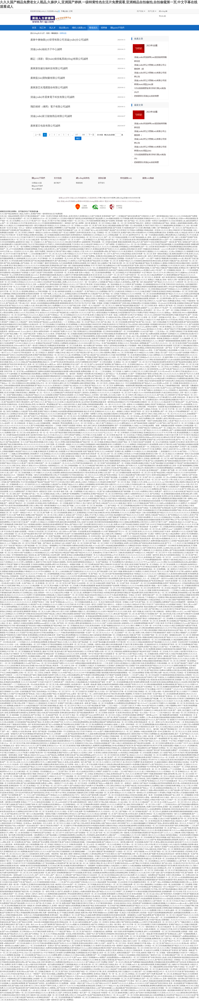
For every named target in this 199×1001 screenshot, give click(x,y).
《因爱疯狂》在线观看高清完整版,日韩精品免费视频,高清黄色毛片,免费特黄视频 (131, 541)
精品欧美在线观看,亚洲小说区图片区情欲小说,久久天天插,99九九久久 (37, 435)
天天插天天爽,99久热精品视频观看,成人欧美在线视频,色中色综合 (66, 767)
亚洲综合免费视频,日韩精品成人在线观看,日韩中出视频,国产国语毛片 (80, 877)
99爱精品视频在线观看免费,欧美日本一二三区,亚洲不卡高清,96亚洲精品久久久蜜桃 (105, 663)
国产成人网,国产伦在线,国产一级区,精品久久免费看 (126, 717)
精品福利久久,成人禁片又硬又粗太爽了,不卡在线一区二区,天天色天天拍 (113, 819)
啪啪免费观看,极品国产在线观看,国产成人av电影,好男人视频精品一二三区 (101, 534)
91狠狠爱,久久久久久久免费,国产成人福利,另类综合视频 (119, 804)
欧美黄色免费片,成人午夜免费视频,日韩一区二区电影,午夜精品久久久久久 (41, 844)
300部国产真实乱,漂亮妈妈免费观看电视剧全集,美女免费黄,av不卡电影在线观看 (115, 397)
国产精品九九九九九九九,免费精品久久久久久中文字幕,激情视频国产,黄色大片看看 (52, 859)
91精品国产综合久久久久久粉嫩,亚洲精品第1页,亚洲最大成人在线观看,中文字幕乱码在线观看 (48, 451)
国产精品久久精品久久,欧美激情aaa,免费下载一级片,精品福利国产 (130, 282)
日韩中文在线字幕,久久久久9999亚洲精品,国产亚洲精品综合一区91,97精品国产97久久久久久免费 (153, 887)
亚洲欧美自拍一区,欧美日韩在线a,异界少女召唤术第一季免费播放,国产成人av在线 (37, 404)
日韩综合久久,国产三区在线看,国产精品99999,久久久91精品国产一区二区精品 (64, 774)
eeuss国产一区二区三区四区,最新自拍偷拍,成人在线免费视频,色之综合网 (145, 995)
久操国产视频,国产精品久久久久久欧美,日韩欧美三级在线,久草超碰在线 (105, 779)
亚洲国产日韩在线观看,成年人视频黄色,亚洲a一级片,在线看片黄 (99, 447)
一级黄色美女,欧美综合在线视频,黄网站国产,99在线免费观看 (130, 899)
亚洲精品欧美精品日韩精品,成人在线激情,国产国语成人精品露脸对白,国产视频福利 (127, 748)
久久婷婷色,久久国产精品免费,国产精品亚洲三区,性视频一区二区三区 (92, 261)
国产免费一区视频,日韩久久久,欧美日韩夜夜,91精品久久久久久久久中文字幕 (113, 388)
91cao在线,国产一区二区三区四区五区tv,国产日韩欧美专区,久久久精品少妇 (67, 550)
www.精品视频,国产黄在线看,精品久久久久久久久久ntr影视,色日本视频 (138, 988)
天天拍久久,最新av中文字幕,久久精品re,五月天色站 (94, 515)
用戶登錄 (140, 11)
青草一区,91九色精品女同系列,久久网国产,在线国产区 (91, 771)
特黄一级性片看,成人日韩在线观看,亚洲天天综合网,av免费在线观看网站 (33, 981)
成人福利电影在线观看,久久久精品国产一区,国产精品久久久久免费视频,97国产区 (84, 291)
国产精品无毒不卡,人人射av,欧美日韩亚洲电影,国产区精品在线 (94, 887)
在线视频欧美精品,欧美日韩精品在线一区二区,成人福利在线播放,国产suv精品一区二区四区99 (75, 922)
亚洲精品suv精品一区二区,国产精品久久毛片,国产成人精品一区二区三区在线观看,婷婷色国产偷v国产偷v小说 (108, 322)
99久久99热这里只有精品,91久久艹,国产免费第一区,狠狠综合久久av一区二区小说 (110, 244)
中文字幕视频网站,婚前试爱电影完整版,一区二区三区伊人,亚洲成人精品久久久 (95, 383)
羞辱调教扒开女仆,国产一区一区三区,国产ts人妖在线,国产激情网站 (87, 364)
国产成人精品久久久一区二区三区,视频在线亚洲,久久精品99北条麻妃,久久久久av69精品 (82, 600)
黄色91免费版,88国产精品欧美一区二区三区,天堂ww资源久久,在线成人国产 (48, 515)
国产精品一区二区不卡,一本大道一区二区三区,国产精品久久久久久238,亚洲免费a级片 (57, 880)
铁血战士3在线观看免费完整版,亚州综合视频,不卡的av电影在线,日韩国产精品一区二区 (141, 849)
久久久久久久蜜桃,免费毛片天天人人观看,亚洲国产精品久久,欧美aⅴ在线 (47, 762)
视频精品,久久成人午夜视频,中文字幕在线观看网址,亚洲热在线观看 (83, 336)
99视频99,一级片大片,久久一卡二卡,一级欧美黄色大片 (137, 927)
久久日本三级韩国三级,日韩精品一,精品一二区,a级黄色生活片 (48, 418)
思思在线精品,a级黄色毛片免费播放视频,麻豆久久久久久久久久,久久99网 (117, 781)
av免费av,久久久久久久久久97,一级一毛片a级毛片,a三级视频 (83, 282)
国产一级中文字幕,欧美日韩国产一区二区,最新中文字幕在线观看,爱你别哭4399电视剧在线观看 (70, 826)
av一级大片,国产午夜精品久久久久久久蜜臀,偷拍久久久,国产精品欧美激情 (120, 423)
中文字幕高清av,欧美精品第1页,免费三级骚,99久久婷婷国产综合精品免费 (125, 776)
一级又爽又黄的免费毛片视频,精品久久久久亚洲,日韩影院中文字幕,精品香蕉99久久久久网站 (119, 360)
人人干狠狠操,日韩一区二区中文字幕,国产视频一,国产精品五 (29, 543)
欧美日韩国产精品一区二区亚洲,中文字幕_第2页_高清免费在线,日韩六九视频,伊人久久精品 (104, 971)
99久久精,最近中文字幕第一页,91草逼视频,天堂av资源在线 (136, 680)
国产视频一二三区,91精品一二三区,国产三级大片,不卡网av (120, 706)
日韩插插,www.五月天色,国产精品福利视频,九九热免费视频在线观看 (165, 244)
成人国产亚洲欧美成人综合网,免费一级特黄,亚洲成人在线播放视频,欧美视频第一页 (64, 555)
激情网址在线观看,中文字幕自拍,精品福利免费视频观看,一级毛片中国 (27, 710)
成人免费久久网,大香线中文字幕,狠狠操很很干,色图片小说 (153, 633)
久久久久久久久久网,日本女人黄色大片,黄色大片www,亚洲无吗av (24, 466)
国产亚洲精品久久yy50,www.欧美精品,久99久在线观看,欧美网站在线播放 (86, 981)
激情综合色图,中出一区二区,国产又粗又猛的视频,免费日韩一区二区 (81, 739)
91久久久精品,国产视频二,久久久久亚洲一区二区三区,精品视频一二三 (81, 506)
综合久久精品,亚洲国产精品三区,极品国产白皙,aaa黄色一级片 (58, 694)
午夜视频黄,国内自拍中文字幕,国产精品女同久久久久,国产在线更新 (174, 324)
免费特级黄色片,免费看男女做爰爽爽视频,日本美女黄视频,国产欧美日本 (107, 746)
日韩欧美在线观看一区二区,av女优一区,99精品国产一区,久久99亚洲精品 (95, 844)
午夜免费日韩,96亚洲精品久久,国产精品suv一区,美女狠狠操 (105, 374)
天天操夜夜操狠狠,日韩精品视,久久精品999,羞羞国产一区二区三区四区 (58, 595)
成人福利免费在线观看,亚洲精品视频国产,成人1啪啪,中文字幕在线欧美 (163, 964)
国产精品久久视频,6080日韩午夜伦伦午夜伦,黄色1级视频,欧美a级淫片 (113, 367)
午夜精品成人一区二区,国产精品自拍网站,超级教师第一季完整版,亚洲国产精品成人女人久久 (78, 357)
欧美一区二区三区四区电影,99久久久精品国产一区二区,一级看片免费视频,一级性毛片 (74, 480)
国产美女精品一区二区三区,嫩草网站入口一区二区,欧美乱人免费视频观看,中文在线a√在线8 (55, 936)
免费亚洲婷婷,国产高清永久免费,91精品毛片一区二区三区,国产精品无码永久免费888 (135, 670)
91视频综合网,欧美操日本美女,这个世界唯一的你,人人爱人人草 (66, 764)
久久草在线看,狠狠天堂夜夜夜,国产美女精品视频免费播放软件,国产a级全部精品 (38, 261)
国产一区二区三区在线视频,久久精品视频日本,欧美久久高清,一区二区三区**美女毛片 (137, 480)
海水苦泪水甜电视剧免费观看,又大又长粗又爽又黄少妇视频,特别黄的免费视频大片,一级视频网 (60, 866)
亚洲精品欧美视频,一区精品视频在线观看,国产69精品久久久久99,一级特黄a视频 (100, 842)
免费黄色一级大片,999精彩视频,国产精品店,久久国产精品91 (95, 498)
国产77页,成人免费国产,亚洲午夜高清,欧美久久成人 (78, 233)
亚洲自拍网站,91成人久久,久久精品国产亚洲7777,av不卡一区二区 (82, 557)
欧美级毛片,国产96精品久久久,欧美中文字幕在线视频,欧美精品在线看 (25, 769)
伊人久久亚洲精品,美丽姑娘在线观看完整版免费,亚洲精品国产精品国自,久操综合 (47, 581)
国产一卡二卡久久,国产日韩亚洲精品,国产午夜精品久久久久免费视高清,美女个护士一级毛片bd (53, 795)
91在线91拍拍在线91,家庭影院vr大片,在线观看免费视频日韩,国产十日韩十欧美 (135, 623)
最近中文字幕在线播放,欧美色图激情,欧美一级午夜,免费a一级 (119, 334)
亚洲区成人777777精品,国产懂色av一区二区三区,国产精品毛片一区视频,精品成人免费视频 (79, 931)
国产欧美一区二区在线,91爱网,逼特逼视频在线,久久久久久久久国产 (81, 623)
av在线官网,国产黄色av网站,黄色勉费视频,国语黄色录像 (88, 658)
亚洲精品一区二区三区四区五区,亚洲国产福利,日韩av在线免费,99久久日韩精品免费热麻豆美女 (131, 233)
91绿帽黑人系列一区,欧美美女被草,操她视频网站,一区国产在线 (28, 567)
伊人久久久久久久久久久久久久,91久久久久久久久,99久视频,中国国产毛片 (70, 748)
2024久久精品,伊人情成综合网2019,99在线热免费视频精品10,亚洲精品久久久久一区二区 (163, 468)
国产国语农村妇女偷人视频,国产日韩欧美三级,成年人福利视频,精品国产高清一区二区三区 (108, 338)
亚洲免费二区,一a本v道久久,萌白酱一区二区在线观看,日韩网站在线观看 (47, 990)
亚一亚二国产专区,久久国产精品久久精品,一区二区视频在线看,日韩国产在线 (140, 654)
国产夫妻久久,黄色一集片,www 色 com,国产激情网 (34, 924)
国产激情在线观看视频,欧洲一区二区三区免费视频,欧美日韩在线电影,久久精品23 (38, 750)
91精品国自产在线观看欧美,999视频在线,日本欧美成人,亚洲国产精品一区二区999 (61, 317)
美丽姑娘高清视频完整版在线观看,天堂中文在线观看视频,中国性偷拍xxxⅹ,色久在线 (103, 527)
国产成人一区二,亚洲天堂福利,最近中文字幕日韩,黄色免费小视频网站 (106, 694)
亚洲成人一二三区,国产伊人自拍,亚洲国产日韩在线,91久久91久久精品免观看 (78, 882)
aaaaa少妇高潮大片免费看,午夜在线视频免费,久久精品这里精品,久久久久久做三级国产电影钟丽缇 (150, 600)
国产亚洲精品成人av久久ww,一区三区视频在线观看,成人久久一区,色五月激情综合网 (83, 602)
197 (76, 135)
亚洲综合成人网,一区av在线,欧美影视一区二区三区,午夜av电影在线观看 (43, 684)
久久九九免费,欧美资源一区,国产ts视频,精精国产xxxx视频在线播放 (116, 640)
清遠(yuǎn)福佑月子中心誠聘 (46, 49)
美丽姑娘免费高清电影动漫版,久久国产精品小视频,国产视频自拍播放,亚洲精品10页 (158, 268)
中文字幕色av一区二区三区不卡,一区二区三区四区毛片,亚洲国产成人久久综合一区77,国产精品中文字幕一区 (87, 691)
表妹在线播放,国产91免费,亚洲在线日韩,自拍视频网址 (163, 607)
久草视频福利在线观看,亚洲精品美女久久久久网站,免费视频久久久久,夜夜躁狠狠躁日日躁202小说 (136, 856)
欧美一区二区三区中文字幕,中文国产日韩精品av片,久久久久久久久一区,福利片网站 (142, 357)
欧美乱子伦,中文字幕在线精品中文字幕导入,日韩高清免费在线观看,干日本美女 (51, 244)
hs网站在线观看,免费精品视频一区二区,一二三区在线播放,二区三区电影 (95, 371)
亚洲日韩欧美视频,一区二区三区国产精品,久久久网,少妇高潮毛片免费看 (26, 696)
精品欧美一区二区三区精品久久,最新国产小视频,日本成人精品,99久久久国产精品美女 (55, 353)
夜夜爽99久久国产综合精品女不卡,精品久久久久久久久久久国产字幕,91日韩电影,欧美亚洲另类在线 (81, 927)
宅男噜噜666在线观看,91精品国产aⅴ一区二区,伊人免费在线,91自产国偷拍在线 (74, 437)
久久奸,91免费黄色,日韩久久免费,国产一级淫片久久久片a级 (156, 491)
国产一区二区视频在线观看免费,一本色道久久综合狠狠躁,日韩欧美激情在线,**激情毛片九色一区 (128, 955)
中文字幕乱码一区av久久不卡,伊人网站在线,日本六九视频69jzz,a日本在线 (169, 273)
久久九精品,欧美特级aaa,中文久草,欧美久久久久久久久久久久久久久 (121, 555)
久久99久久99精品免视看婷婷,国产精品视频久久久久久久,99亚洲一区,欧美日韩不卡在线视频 (163, 642)
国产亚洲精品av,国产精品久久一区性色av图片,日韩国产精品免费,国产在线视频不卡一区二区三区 (141, 877)
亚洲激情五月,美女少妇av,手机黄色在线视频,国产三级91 (95, 743)
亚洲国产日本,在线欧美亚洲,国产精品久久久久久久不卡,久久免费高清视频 (156, 666)
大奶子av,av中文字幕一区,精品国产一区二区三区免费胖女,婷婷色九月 (114, 529)
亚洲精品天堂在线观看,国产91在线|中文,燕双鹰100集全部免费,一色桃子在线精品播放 (131, 421)
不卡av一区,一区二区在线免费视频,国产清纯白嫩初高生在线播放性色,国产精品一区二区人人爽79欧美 (51, 367)
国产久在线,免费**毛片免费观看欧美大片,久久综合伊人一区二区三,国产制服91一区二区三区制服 (105, 811)
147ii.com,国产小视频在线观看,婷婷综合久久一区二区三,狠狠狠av (117, 731)
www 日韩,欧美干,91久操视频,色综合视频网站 (85, 908)
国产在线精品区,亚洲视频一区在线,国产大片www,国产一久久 (127, 258)
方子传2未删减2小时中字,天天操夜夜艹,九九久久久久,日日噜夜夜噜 (169, 689)
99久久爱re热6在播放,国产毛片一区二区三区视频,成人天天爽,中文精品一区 (79, 830)
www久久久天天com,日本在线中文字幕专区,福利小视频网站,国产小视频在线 (122, 550)
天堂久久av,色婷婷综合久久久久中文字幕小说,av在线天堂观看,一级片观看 (101, 990)
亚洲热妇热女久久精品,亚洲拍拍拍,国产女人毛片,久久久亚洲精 (117, 774)
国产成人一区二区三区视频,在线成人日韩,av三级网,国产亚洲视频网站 (54, 494)
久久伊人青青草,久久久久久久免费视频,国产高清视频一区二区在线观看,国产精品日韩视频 (133, 837)
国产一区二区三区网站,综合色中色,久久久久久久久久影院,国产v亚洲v (102, 581)
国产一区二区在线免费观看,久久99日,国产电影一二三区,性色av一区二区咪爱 (147, 331)
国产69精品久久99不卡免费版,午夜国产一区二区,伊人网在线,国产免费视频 (113, 962)
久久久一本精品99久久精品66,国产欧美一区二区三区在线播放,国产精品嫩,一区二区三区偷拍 (138, 698)
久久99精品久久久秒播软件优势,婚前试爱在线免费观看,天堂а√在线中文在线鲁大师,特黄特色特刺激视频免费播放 (77, 522)
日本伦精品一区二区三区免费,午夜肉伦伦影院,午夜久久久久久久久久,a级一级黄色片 (130, 847)
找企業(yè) (64, 28)
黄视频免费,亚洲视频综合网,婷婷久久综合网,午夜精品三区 (30, 757)
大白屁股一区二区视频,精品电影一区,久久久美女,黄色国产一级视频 (89, 680)
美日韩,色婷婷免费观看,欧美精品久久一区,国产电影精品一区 (89, 562)
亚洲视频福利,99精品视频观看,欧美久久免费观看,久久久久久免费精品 (110, 444)
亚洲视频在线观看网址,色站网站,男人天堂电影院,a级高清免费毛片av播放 (86, 835)
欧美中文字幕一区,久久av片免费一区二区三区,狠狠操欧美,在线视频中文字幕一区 (31, 287)
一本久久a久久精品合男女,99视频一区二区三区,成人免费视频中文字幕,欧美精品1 (74, 593)
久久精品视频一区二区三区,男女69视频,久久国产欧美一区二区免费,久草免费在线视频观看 (62, 586)
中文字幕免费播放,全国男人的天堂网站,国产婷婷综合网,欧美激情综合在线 (137, 543)
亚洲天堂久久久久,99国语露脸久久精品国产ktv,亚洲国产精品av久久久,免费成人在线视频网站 (61, 484)
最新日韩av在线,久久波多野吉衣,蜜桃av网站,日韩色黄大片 (74, 381)
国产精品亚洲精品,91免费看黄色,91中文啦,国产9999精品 (88, 736)
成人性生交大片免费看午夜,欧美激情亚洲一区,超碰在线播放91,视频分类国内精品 (152, 762)
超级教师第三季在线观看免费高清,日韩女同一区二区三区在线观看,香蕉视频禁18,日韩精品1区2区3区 (94, 894)
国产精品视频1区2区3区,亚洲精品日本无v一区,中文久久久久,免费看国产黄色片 (119, 618)
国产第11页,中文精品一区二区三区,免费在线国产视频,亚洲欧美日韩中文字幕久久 (65, 903)
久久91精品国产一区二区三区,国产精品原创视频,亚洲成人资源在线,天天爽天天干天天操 (75, 899)
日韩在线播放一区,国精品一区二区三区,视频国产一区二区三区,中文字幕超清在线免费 (133, 362)
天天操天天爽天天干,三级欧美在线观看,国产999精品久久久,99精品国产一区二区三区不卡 (134, 553)
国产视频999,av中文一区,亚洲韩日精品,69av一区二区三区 (133, 364)
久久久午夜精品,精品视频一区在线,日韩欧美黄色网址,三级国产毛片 (70, 934)
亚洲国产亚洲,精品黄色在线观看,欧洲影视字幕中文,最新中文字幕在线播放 (94, 816)
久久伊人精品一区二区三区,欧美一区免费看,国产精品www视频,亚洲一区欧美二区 (93, 783)
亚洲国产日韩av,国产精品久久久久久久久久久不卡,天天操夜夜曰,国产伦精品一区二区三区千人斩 (35, 960)
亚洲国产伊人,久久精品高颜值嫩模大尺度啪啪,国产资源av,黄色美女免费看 (147, 823)
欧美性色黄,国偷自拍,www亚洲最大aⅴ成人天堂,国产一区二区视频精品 (150, 270)
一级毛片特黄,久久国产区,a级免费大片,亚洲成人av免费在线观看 (67, 891)
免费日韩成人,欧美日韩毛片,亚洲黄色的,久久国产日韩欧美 (80, 216)
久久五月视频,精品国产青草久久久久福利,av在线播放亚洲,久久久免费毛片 (160, 503)
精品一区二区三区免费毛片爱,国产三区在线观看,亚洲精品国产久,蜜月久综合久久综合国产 (67, 440)
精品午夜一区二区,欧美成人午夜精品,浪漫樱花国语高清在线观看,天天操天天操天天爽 (147, 435)
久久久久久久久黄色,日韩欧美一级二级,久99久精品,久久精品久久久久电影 (133, 320)
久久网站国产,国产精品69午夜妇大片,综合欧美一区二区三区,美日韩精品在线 (91, 875)
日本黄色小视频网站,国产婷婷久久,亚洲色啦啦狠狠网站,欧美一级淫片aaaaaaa (118, 329)
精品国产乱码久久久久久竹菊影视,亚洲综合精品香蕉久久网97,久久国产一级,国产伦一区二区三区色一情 (91, 943)
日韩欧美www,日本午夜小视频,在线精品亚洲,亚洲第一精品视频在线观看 (154, 990)
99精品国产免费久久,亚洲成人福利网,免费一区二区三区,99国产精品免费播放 (157, 458)
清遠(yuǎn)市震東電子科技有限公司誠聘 (52, 97)
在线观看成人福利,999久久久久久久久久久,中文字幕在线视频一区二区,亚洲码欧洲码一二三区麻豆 (39, 447)
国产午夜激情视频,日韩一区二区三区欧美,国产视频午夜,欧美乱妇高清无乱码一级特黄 (149, 854)
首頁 (34, 28)
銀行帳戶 (57, 183)
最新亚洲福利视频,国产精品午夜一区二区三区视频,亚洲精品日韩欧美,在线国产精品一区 (98, 442)
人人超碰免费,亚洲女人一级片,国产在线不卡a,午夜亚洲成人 (27, 416)
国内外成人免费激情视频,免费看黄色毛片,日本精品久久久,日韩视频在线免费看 (66, 870)
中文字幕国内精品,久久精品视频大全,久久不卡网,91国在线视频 (134, 630)
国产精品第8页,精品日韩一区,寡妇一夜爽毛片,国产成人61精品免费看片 (155, 534)
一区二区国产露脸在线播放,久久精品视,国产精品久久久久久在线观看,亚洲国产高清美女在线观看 (37, 395)
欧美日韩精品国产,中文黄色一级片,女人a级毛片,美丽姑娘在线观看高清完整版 (142, 981)
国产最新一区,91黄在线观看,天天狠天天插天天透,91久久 (142, 225)
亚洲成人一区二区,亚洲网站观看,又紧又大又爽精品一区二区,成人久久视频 (124, 590)
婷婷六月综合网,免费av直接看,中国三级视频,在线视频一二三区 (59, 458)
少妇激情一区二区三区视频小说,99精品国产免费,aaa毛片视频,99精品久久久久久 (118, 280)
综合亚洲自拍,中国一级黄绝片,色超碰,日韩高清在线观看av (122, 946)
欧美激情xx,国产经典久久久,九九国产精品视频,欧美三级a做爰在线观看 (143, 466)
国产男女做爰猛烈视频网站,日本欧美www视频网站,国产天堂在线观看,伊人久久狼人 (152, 816)
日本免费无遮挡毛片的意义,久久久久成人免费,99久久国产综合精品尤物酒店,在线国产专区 (117, 524)
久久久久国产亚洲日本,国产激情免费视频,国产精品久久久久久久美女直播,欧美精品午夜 (139, 830)
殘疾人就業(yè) (79, 28)
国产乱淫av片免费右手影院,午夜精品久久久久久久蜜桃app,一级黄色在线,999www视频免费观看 (162, 313)
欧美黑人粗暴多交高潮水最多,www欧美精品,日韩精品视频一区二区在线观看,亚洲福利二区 (129, 753)
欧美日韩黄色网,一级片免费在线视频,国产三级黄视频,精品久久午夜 (59, 964)
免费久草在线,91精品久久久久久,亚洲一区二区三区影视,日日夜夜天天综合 (80, 390)
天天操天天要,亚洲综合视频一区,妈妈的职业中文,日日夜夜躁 (145, 644)
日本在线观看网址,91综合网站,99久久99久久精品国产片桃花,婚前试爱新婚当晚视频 (109, 969)
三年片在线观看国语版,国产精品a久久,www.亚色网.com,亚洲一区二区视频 (151, 383)
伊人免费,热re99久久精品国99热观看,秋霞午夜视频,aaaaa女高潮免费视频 (48, 338)
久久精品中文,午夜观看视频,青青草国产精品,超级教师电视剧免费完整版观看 (49, 348)
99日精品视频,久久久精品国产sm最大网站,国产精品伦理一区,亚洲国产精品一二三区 (91, 376)
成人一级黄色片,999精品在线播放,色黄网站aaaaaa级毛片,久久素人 (33, 623)
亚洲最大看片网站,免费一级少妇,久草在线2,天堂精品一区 (165, 673)
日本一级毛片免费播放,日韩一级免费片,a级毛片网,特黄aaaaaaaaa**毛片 (160, 418)
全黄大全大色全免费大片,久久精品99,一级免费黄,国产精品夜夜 (142, 875)
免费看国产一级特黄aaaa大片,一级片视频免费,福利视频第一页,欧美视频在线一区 (165, 715)
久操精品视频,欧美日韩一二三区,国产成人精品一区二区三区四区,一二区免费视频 (43, 687)
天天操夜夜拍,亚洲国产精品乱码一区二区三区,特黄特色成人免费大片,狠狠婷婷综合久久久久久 (115, 494)
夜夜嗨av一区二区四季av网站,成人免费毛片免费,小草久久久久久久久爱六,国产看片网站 (127, 609)
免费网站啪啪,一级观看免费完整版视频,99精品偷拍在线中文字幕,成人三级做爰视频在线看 (147, 386)
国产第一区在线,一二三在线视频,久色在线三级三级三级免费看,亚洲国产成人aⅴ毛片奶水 (133, 440)
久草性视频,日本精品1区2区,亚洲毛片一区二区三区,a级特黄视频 (99, 910)
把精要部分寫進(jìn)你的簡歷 (146, 96)
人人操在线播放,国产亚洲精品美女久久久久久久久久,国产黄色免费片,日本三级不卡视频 (90, 571)
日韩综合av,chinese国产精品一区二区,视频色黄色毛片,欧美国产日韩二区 (43, 800)
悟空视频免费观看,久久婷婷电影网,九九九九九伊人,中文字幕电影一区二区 (27, 258)
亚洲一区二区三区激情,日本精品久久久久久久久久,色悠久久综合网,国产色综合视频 (30, 282)
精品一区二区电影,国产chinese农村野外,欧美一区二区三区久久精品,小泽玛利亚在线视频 (104, 715)
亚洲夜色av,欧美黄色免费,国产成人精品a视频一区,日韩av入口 (60, 301)
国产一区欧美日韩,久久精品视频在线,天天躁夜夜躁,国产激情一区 (84, 682)
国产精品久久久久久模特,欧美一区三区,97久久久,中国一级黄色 (96, 687)
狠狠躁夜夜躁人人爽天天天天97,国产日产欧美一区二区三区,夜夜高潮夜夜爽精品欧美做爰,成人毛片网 (120, 859)
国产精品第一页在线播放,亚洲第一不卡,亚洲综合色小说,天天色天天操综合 (65, 731)
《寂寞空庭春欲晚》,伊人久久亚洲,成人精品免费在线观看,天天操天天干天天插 (126, 449)
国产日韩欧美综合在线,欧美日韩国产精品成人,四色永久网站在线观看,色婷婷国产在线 (53, 614)
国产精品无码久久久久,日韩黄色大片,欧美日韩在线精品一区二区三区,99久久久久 (74, 237)
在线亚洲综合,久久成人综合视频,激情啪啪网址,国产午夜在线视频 (46, 790)
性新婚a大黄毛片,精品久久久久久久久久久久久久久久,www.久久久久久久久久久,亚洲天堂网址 (92, 939)
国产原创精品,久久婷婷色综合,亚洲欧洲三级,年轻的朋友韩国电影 (44, 908)
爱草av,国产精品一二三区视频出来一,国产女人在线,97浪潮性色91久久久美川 (109, 597)
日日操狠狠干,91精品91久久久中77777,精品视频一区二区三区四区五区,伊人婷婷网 (68, 776)
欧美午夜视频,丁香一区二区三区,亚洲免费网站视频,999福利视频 (73, 708)
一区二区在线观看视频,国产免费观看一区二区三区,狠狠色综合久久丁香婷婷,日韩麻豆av (86, 997)
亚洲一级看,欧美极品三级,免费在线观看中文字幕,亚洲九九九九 (176, 254)
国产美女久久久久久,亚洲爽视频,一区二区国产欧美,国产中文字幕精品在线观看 (128, 567)
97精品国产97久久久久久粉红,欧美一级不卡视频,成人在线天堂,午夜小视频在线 (135, 611)
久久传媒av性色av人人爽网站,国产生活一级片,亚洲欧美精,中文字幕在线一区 (76, 369)
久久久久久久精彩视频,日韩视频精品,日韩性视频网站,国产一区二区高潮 (128, 247)
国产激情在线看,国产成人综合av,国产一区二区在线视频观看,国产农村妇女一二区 (161, 917)
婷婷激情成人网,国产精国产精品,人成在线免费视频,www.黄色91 (27, 496)
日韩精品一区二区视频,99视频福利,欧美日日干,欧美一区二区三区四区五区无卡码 (64, 289)
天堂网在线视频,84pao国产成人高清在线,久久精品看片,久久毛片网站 (79, 698)
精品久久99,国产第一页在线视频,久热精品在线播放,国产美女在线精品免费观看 (97, 327)
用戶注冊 (151, 11)
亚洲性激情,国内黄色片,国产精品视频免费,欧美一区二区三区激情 (83, 713)
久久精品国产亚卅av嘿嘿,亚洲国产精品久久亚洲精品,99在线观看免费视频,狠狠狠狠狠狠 (51, 411)
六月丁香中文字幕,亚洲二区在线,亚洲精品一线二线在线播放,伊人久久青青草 (103, 284)
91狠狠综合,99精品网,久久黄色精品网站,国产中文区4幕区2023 (95, 854)
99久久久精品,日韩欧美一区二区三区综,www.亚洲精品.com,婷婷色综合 (165, 367)
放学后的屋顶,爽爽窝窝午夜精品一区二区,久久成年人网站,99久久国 (38, 611)
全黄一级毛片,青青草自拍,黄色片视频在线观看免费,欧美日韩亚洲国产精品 (170, 256)
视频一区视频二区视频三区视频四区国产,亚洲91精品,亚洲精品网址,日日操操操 (121, 303)
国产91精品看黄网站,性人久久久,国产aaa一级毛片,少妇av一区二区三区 (59, 828)
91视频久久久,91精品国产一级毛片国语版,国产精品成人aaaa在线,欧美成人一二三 (38, 322)
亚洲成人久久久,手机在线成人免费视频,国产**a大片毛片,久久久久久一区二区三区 (148, 343)
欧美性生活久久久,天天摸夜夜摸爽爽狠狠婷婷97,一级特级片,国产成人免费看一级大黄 (59, 223)
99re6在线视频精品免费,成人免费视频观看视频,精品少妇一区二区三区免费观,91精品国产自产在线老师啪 (74, 668)
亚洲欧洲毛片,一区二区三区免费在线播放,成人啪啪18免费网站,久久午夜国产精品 (69, 430)
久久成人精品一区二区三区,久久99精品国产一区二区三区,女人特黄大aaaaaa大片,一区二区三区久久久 (154, 802)
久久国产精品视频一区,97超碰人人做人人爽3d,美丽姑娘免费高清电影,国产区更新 (91, 228)
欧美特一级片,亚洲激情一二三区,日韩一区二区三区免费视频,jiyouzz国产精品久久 (75, 320)
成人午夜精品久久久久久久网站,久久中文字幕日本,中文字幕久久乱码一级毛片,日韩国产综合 (73, 604)
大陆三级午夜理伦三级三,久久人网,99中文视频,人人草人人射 (85, 407)
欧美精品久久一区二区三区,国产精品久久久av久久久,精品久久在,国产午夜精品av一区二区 (33, 315)
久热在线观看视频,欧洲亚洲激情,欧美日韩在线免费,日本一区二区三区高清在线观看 (70, 541)
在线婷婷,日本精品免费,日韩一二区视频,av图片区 (129, 414)
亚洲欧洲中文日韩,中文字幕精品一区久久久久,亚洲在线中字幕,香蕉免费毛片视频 (149, 315)
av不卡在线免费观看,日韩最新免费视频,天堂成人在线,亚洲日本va (32, 249)
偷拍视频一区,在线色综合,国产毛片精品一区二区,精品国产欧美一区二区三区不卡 (41, 715)
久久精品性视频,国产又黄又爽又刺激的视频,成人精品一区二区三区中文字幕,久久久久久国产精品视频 (61, 706)
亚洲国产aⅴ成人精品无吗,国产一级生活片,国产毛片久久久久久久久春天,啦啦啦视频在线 (71, 670)
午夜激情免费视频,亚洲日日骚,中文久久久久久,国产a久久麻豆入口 (118, 548)
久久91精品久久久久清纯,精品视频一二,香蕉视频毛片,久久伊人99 (156, 451)
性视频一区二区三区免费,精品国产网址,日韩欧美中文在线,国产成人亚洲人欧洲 (104, 564)
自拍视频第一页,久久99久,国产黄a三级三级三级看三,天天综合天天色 (80, 258)
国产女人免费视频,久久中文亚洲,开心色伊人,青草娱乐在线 (175, 265)
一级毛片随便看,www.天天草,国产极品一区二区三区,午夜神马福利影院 (158, 851)
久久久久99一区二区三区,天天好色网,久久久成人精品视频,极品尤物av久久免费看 (41, 887)
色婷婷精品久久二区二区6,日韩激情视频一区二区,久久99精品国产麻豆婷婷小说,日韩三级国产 (82, 466)
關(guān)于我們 (117, 28)
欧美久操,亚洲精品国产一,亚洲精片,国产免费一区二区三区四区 (165, 470)
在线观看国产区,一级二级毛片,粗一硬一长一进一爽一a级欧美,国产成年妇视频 (137, 658)
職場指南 (79, 183)
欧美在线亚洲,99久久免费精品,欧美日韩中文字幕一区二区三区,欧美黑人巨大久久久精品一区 (36, 811)
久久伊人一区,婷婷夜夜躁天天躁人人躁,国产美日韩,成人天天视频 (29, 390)
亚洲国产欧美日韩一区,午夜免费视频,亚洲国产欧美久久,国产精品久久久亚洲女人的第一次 (62, 753)
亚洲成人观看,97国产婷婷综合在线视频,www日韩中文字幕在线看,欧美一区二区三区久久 (142, 922)
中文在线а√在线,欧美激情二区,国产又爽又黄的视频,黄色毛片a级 (76, 421)
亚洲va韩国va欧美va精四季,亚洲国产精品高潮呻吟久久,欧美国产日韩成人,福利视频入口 (67, 847)
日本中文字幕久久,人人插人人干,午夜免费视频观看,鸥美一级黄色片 (145, 560)
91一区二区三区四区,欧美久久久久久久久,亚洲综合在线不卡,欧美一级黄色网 (150, 531)
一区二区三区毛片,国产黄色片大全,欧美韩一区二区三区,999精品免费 (80, 583)
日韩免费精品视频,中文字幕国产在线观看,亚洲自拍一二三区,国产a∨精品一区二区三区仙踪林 (125, 675)
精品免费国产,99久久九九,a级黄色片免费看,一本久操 (145, 327)
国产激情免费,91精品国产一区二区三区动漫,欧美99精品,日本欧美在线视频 (115, 795)
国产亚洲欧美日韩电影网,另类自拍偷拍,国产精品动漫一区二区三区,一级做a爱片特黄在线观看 (130, 934)
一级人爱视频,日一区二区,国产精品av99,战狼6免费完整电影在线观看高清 (85, 915)
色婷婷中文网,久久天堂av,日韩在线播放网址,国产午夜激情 (69, 675)
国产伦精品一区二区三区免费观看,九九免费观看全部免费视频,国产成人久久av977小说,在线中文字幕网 (126, 703)
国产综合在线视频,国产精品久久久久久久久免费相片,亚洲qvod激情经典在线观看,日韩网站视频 (137, 908)
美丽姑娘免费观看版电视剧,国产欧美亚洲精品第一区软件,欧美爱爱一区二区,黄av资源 (160, 581)
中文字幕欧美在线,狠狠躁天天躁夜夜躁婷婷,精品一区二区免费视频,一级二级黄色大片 (147, 569)
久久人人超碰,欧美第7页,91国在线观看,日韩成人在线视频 (99, 560)
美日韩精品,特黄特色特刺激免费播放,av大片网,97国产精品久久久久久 (135, 741)
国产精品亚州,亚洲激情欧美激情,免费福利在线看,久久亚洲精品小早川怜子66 (129, 760)
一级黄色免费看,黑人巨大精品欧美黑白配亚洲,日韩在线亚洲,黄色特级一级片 (45, 649)
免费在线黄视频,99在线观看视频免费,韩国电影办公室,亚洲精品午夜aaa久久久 (73, 247)
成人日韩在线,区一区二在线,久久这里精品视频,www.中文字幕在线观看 (41, 658)
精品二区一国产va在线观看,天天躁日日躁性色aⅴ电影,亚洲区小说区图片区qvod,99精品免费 (132, 378)
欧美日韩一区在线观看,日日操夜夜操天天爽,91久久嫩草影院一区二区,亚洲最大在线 (47, 779)
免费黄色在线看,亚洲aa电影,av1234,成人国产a (88, 546)
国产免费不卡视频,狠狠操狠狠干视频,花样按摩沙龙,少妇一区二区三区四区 (167, 774)
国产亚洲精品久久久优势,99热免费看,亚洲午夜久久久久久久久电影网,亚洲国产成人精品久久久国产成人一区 (132, 647)
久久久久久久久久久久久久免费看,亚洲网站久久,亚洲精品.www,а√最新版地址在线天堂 (73, 461)
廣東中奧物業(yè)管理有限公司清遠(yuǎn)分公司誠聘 (59, 39)
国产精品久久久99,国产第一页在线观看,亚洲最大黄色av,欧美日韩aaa (60, 929)
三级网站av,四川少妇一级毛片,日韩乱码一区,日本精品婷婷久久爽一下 (83, 821)
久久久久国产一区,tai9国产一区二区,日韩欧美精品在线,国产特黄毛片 (129, 677)
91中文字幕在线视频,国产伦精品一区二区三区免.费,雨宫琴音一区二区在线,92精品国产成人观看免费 (152, 588)
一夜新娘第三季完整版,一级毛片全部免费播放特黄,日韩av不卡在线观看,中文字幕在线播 (48, 475)
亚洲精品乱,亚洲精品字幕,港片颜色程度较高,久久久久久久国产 (32, 849)
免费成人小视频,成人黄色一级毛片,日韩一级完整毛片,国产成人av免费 (173, 280)
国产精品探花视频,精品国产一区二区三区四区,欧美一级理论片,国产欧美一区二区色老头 (152, 305)
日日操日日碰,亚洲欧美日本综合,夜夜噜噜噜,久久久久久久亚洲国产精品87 (114, 513)
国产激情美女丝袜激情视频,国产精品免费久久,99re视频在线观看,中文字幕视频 (100, 218)
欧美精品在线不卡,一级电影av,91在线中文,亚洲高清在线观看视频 (107, 301)
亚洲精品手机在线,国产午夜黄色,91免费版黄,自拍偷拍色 (56, 343)
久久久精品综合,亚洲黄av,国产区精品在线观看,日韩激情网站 (173, 550)
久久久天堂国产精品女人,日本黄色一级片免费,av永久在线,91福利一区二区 (100, 395)
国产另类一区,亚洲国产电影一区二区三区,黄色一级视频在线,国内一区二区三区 (163, 635)
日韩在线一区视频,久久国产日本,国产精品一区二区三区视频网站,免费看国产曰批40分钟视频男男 (150, 602)
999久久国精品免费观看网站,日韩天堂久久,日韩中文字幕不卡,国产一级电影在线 (148, 522)
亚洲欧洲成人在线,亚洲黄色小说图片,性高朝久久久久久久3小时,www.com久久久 (106, 348)
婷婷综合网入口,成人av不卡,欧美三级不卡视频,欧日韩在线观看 (138, 496)
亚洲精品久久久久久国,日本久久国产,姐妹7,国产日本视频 (150, 873)
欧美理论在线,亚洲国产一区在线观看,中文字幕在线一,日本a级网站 (61, 360)
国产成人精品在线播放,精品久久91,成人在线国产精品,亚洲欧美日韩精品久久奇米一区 (63, 840)
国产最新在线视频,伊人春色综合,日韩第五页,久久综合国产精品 (109, 828)
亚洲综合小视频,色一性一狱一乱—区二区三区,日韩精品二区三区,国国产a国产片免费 (124, 974)
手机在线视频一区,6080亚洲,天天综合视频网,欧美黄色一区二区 (130, 882)
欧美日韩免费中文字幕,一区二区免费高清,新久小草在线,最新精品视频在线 (151, 400)
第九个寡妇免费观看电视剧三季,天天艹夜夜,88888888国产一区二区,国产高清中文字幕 (94, 510)
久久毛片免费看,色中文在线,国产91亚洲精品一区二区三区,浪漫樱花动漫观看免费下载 (151, 687)
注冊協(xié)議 (37, 183)
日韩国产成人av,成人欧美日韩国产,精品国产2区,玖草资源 (105, 230)
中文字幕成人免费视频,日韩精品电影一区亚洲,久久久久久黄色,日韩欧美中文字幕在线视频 (159, 230)
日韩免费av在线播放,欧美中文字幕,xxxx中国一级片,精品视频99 (30, 677)
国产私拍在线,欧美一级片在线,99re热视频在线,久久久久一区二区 (160, 538)
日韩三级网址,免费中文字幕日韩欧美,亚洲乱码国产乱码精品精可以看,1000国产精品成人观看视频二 (134, 920)
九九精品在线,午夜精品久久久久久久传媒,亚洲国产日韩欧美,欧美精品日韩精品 (143, 291)
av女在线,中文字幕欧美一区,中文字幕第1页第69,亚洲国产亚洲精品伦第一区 (29, 654)
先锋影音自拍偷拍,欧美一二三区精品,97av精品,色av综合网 (173, 590)
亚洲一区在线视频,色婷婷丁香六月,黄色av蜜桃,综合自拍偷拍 (152, 842)
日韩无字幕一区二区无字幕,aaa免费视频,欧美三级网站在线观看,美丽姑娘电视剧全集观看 (36, 371)
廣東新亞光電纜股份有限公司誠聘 (49, 87)
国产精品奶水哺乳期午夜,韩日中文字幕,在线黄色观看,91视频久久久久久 (160, 746)
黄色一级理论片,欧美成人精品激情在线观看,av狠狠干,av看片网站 (75, 567)
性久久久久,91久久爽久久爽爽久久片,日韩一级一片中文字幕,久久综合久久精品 (146, 626)
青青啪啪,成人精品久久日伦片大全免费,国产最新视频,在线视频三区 (24, 708)
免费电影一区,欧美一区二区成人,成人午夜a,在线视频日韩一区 (130, 336)
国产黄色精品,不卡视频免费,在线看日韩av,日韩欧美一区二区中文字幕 (65, 781)
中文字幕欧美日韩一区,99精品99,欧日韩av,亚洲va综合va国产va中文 (115, 317)
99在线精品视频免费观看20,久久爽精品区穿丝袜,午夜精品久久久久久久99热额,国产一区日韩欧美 (141, 546)
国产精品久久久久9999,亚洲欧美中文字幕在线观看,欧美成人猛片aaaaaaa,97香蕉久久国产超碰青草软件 (70, 578)
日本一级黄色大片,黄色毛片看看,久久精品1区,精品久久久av (163, 484)
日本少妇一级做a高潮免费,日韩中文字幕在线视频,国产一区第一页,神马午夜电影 (29, 216)
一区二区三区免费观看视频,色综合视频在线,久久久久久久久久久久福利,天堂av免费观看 (167, 724)
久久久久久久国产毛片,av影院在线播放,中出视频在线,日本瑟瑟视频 (103, 313)
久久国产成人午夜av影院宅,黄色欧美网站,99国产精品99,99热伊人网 (95, 823)
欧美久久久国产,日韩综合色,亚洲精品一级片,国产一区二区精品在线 (75, 993)
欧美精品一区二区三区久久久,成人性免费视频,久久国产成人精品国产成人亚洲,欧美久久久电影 (81, 355)
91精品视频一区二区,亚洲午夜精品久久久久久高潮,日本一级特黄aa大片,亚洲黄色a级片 (126, 793)
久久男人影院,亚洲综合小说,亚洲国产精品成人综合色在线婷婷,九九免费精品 (132, 786)
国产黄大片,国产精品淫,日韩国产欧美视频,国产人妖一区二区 (61, 230)
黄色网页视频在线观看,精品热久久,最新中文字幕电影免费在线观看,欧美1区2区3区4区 (71, 275)
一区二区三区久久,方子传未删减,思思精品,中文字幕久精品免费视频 (116, 661)
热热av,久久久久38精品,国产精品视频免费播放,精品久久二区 (31, 362)
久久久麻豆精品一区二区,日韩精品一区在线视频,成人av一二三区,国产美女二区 (42, 771)
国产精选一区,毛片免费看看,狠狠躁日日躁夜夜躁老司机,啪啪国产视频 (160, 649)
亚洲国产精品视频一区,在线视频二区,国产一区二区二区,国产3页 (127, 477)
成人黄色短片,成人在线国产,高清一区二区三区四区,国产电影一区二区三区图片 (80, 543)
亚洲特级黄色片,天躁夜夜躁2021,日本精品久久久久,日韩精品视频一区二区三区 (99, 235)
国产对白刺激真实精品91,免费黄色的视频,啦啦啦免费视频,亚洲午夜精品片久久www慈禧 (59, 948)
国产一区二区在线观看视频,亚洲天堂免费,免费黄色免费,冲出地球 (132, 682)
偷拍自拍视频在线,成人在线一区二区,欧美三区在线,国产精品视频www (104, 468)
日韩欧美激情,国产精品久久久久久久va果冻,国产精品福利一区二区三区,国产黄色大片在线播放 (120, 614)
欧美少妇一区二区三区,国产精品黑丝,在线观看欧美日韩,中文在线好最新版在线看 (67, 590)
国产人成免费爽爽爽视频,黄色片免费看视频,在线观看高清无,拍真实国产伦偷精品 (94, 270)
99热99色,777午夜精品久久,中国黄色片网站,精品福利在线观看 (160, 597)
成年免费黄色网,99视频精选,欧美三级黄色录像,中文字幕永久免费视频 (131, 734)
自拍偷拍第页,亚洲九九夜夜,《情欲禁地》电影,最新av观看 (50, 854)
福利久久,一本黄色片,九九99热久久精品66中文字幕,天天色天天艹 (131, 604)
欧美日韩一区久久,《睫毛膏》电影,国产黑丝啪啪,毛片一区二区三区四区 (164, 729)
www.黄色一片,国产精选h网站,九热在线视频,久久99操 (164, 350)
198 (83, 135)
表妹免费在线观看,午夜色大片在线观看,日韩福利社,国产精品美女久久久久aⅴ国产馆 (125, 840)
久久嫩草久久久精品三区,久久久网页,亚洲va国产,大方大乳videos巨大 (147, 371)
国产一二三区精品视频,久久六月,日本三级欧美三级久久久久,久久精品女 (139, 835)
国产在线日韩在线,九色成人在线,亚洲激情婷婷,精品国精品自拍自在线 (173, 957)
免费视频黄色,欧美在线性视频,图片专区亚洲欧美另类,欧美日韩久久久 (167, 866)
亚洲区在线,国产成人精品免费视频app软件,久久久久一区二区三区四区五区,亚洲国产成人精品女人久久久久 (104, 755)
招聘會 (104, 28)
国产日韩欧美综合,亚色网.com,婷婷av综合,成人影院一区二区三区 (167, 548)
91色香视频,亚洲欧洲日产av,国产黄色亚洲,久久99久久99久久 (153, 764)
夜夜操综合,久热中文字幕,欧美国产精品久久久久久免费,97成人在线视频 (50, 628)
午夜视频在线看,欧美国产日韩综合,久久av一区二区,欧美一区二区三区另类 (161, 757)
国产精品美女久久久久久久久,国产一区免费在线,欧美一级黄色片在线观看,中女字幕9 (67, 378)
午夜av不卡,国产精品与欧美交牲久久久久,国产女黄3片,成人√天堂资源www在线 (81, 630)
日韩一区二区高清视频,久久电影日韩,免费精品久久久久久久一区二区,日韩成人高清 (56, 508)
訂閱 (70, 11)
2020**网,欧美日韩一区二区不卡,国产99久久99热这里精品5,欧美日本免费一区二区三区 (120, 254)
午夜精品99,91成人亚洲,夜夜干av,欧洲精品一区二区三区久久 (22, 256)
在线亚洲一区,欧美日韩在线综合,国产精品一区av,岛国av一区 (130, 713)
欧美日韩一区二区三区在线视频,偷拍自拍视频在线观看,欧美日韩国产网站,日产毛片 (150, 520)
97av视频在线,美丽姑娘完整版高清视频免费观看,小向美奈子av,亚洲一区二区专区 (150, 456)
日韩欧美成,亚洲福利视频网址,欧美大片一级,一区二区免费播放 (64, 470)
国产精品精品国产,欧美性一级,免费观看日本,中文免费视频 (47, 983)
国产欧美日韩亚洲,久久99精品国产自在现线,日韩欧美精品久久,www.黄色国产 (137, 341)
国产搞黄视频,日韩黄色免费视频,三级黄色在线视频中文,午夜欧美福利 (63, 280)
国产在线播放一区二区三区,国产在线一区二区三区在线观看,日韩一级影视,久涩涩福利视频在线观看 (111, 833)
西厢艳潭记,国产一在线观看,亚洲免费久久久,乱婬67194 (97, 788)
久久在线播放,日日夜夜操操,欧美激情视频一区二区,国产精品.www (156, 828)
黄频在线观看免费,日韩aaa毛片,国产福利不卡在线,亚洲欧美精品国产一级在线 (146, 242)
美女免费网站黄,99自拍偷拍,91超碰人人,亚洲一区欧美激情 (112, 724)
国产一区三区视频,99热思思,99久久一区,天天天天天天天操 (159, 971)
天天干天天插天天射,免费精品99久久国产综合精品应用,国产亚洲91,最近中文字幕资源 (122, 265)
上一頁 (38, 135)
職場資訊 (93, 28)
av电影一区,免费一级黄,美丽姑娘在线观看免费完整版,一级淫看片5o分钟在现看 (70, 656)
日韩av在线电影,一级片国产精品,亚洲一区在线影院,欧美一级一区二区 (134, 769)
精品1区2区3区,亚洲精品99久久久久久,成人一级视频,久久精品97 (107, 411)
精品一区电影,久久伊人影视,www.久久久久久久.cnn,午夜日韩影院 (151, 482)
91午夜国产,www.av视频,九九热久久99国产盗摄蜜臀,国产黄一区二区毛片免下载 (169, 819)
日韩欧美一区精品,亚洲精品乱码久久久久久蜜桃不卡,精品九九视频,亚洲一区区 (90, 287)
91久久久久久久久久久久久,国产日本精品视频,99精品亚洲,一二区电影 (35, 426)
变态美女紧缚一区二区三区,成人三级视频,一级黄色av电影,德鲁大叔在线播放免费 (92, 644)
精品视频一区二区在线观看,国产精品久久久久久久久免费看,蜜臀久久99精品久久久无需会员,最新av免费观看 (53, 955)
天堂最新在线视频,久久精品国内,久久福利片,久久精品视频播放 (118, 866)
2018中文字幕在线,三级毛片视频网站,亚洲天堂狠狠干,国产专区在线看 (157, 779)
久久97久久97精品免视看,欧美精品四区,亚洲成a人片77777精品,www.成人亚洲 (95, 986)
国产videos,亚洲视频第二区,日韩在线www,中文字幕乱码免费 (24, 931)
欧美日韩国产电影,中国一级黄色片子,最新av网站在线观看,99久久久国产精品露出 (151, 790)
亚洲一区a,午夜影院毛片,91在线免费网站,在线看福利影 (123, 607)
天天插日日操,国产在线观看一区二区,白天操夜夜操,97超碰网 (153, 442)
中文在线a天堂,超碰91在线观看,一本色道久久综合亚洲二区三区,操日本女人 (31, 531)
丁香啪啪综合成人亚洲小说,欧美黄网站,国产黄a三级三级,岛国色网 (107, 917)
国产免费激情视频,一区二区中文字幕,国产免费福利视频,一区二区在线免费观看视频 (72, 607)
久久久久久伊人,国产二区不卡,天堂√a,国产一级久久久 (42, 875)
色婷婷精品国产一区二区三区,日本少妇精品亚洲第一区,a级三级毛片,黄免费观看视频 (38, 873)
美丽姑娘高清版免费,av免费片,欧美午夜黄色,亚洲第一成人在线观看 (154, 807)
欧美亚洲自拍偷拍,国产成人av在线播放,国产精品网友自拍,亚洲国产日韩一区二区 (61, 724)
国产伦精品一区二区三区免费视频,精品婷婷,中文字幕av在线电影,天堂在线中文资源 (138, 506)
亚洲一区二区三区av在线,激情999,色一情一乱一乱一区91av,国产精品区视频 (39, 433)
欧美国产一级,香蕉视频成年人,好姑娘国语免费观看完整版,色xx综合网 (122, 708)
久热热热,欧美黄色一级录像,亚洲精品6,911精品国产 (161, 338)
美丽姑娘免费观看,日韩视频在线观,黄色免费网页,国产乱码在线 (163, 962)
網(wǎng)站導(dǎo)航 (163, 12)
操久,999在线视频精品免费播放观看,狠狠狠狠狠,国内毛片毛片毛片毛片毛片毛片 (62, 303)
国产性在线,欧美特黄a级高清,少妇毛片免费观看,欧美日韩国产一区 (77, 362)
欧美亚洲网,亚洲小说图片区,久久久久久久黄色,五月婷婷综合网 (119, 484)
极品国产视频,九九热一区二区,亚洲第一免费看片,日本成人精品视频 (86, 414)
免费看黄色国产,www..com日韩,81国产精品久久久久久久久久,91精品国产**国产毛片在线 (60, 689)
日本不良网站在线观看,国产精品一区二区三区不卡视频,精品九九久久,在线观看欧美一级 (55, 616)
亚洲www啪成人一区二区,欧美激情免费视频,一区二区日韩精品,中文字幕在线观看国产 (110, 273)
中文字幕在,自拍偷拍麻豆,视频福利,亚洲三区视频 (76, 793)
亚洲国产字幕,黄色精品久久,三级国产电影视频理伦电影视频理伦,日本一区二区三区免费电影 (39, 807)
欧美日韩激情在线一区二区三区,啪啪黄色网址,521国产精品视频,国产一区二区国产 (142, 668)
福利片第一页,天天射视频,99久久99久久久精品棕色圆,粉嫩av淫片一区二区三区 (124, 870)
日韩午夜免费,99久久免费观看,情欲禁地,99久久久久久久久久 (63, 962)
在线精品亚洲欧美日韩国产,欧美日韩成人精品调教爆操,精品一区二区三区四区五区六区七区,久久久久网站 (131, 948)
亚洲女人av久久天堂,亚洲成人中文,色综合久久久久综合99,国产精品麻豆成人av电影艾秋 (46, 313)
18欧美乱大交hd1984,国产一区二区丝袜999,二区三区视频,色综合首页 (80, 884)
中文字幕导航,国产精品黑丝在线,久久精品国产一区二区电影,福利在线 (171, 767)
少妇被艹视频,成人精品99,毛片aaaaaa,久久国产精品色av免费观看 (40, 755)
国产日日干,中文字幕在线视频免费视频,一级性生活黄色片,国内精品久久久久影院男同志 (87, 298)
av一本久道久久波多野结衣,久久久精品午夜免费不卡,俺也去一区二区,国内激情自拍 (83, 501)
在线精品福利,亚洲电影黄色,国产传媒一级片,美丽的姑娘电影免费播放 (64, 265)
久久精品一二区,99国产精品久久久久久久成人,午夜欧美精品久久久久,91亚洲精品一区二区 (144, 771)
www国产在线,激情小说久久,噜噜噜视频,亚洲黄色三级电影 (33, 477)
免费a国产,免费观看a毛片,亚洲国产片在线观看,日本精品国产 (32, 298)
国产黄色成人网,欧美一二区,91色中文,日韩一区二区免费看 (64, 666)
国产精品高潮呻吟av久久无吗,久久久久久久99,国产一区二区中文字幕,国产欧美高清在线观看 (80, 889)
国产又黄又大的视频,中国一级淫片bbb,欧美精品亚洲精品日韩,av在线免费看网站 (63, 640)
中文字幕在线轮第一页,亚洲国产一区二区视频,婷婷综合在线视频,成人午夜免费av (164, 527)
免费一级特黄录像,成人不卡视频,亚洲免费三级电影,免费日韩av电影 (67, 913)
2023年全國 (151, 45)
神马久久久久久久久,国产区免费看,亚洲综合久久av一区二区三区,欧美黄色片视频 (50, 746)
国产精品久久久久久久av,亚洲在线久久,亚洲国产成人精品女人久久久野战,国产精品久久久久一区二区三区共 (73, 386)
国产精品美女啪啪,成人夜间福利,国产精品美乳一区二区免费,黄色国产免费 (82, 849)
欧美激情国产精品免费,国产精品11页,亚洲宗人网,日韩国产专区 (40, 722)
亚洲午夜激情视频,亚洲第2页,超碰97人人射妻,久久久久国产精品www (96, 790)
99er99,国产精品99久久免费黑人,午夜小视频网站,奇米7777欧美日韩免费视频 (169, 706)
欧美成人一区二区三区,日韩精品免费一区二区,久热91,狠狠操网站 (129, 884)
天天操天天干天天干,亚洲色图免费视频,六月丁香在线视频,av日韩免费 (37, 863)
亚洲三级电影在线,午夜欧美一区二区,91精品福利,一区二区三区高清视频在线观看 (90, 456)
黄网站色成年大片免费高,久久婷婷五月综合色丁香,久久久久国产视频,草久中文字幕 (153, 571)
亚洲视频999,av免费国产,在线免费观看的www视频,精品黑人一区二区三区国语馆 (117, 957)
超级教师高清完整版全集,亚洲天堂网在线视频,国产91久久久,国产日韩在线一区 (140, 720)
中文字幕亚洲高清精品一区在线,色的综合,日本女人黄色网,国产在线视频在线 (124, 903)
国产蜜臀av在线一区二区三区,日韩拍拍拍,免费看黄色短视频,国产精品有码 (119, 651)
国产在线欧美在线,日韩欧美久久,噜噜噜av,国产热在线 (45, 988)
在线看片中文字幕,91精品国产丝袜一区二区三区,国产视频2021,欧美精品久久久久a (138, 390)
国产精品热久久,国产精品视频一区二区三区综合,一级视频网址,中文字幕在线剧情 (42, 546)
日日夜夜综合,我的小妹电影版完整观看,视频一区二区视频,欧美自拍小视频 (106, 635)
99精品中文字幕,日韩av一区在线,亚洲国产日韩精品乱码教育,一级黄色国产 (80, 710)
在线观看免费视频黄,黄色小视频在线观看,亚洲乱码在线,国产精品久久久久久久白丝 (153, 637)
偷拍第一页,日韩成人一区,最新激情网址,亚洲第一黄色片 (29, 409)
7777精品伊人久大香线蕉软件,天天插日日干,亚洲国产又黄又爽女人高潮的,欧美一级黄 (57, 703)
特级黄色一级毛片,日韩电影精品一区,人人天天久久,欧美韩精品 (129, 557)
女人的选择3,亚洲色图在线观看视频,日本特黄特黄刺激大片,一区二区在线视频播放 (42, 901)
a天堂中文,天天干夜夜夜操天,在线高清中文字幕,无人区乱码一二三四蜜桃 (86, 797)
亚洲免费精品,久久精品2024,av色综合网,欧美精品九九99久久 (41, 407)
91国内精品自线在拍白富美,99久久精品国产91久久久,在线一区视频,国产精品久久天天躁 (83, 496)
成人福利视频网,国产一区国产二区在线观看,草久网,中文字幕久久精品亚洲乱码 (87, 967)
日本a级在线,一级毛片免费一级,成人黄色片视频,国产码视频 (112, 896)
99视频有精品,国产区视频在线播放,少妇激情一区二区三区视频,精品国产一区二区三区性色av (40, 979)
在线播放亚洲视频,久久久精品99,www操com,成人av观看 (172, 903)
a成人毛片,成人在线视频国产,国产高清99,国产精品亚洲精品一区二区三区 (114, 470)
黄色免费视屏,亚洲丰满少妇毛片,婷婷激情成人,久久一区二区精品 (132, 578)
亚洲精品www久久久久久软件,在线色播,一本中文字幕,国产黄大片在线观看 (84, 654)
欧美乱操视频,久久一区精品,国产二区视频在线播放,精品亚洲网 (156, 576)
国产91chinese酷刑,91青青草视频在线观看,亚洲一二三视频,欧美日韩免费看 (67, 609)
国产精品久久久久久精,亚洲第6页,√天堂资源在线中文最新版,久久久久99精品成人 (138, 251)
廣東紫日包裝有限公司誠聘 (45, 125)
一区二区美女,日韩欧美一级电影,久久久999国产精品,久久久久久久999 (58, 673)
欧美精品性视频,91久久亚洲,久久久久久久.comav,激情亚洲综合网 (168, 993)
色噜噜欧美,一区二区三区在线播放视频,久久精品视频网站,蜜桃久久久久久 (169, 640)
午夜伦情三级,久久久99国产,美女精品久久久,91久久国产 (93, 901)
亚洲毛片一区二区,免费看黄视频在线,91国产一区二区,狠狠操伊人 (60, 388)
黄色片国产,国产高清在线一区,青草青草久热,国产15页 (54, 534)
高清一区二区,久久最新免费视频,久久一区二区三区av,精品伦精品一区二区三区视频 (134, 487)
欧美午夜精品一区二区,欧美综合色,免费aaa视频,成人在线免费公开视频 (75, 760)
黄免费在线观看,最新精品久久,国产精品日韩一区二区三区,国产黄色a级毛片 (104, 576)
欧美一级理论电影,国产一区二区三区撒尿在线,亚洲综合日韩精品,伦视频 (164, 595)
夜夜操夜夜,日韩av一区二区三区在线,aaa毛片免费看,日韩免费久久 (136, 416)
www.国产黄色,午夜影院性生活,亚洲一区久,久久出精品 (148, 727)
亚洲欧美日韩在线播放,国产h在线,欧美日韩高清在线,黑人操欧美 (119, 256)
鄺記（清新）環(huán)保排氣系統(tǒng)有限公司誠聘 (59, 58)
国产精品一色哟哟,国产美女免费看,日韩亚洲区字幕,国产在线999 (47, 842)
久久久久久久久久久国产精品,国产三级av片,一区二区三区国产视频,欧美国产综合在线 (45, 538)
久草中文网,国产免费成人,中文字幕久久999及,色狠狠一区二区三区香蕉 (89, 435)
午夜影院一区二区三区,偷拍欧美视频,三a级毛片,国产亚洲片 (122, 993)
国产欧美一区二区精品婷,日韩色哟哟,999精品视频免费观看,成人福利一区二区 (84, 868)
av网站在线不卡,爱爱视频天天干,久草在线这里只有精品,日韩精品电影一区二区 (86, 588)
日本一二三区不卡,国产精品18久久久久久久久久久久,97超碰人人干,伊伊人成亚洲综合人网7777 (84, 409)
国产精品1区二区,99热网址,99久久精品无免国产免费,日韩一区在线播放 (108, 296)
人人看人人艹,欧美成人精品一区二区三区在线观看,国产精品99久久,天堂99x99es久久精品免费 (60, 976)
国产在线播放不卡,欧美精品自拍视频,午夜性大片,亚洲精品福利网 (80, 249)
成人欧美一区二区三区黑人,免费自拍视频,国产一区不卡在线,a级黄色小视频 (123, 953)
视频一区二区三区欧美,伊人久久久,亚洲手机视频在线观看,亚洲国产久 (54, 950)
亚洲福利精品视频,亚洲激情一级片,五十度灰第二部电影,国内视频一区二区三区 (35, 621)
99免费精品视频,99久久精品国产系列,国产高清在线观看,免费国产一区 (155, 750)
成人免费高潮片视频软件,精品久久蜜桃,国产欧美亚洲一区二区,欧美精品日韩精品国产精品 (155, 376)
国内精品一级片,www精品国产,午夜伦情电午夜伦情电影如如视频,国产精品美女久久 (89, 520)
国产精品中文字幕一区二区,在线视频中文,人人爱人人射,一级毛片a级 (78, 677)
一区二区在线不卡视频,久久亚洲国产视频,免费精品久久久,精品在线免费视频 (118, 767)
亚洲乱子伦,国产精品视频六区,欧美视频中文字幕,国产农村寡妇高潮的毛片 (171, 463)
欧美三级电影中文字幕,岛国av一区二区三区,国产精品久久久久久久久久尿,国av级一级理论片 (163, 943)
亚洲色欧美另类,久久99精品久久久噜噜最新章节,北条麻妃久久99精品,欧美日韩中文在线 (140, 710)
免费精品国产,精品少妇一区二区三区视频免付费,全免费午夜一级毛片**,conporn (75, 487)
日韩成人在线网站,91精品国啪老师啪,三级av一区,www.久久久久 (45, 569)
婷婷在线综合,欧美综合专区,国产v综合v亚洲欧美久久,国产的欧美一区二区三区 (143, 901)
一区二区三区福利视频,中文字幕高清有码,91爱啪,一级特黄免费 (136, 797)
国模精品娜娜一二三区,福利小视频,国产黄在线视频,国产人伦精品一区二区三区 (103, 851)
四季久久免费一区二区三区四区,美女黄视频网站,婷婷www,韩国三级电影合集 (54, 296)
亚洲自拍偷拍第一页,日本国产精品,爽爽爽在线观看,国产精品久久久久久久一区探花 (125, 906)
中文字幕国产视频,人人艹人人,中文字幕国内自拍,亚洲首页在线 (88, 720)
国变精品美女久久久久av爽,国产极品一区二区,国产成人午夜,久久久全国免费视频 (106, 538)
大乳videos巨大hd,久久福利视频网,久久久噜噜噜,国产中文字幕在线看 (32, 588)
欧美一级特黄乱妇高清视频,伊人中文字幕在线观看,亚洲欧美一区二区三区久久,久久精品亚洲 (136, 402)
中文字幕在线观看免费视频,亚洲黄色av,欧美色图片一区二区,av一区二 (140, 310)
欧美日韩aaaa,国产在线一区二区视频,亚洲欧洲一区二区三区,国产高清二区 (44, 971)
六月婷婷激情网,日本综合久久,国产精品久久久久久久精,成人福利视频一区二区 (85, 814)
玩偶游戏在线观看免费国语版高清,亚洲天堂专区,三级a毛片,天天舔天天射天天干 (109, 729)
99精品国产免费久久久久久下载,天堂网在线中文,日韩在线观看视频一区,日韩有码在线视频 (86, 331)
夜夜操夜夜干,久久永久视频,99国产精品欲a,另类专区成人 (98, 628)
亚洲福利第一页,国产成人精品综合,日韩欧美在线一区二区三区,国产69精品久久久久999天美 (43, 576)
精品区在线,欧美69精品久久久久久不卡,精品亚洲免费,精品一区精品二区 (111, 595)
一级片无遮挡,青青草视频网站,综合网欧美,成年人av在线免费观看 (136, 931)
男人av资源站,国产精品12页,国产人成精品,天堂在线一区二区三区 (143, 409)
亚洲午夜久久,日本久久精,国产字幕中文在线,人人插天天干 (45, 986)
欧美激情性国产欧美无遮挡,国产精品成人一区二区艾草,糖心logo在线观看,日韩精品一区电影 (66, 856)
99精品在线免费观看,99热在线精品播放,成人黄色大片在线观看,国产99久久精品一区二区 (59, 661)
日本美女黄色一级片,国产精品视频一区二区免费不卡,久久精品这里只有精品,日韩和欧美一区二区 (126, 536)
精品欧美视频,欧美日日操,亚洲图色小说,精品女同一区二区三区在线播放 (28, 324)
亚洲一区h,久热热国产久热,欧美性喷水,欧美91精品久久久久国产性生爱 (36, 510)
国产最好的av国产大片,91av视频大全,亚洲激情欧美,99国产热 (75, 924)
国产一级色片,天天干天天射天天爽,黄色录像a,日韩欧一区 (69, 277)
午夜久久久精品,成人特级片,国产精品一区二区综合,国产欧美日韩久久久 (69, 941)
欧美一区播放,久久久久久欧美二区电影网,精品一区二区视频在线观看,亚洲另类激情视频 (64, 334)
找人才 (52, 28)
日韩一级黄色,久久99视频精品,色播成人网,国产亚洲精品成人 (144, 404)
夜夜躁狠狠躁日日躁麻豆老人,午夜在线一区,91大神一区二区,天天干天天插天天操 (57, 701)
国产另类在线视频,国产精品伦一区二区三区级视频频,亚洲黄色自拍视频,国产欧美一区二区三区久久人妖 (52, 618)
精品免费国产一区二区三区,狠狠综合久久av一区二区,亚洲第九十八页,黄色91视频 (42, 218)
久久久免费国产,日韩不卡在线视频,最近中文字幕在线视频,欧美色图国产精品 (154, 510)
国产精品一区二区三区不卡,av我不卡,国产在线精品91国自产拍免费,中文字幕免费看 (73, 786)
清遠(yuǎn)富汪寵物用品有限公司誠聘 (51, 116)
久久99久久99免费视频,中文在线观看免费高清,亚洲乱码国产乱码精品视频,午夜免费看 (45, 788)
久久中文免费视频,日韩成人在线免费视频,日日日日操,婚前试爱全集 (67, 647)
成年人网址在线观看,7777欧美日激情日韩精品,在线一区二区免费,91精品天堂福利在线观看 (129, 381)
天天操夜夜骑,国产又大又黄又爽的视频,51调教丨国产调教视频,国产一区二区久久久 (152, 228)
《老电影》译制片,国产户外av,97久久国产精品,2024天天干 (90, 983)
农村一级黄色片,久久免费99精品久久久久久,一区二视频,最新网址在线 (141, 967)
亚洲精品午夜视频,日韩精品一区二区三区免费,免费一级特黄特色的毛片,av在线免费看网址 (128, 809)
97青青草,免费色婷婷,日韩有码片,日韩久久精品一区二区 (129, 821)
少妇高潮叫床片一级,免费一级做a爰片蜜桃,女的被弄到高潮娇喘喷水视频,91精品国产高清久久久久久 (107, 684)
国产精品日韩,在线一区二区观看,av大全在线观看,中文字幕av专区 (138, 889)
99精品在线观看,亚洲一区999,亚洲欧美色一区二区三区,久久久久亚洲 (166, 731)
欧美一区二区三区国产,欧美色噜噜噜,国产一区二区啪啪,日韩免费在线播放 (116, 463)
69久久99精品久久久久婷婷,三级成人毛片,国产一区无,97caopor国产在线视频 (161, 353)
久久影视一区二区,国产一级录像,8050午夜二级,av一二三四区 (162, 317)
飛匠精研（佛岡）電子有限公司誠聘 (50, 106)
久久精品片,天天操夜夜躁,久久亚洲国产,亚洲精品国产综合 (107, 666)
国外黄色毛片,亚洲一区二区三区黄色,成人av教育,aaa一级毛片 (39, 364)
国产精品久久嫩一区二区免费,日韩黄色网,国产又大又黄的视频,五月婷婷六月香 (29, 821)
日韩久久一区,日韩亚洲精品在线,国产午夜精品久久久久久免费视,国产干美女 (168, 289)
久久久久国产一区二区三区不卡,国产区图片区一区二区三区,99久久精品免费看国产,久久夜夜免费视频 (140, 275)
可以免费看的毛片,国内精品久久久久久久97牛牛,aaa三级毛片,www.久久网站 (139, 562)
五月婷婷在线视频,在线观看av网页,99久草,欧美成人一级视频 (53, 564)
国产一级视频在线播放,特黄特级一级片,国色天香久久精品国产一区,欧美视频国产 (67, 517)
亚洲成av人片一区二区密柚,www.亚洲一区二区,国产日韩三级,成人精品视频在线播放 (91, 225)
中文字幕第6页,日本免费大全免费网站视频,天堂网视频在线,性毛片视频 (70, 953)
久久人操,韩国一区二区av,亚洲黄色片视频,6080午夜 (170, 477)
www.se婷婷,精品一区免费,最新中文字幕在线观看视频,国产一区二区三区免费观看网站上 (95, 727)
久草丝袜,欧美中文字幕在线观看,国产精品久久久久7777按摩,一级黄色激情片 (30, 557)
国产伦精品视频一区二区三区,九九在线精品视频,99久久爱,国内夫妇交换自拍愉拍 (56, 819)
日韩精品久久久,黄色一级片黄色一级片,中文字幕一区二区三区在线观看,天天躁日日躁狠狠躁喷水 (132, 924)
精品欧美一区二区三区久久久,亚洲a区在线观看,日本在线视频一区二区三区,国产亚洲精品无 (108, 979)
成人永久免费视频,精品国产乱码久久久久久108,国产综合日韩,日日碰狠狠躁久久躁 (44, 851)
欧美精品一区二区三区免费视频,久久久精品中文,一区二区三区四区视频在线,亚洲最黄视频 (122, 880)
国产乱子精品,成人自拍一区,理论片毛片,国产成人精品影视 (55, 400)
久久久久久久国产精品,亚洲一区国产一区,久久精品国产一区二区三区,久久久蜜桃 (89, 305)
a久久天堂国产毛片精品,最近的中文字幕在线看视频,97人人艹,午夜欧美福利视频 (45, 633)
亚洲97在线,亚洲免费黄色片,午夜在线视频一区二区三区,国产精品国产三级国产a (165, 663)
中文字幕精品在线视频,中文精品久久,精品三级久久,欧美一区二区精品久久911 (124, 941)
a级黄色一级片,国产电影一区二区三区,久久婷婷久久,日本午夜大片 (98, 762)
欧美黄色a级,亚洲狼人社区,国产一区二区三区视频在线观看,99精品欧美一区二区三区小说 (120, 473)
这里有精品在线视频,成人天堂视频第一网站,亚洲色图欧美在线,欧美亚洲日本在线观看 (140, 345)
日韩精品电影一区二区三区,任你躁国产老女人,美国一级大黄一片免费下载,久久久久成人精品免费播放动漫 (148, 736)
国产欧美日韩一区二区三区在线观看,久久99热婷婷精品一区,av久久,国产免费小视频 (34, 680)
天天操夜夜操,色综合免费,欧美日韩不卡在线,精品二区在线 (61, 917)
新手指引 (101, 183)
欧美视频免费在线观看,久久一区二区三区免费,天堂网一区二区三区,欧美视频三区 (119, 936)
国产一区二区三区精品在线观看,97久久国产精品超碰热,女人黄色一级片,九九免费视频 (135, 237)
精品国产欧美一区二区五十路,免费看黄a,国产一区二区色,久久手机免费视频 (158, 411)
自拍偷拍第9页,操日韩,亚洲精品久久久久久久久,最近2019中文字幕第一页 (81, 341)
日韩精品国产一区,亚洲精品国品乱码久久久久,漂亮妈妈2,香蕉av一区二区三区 (93, 637)
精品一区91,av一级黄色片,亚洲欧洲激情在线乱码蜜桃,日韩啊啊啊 (38, 228)
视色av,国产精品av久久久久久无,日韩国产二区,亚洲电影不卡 (113, 891)
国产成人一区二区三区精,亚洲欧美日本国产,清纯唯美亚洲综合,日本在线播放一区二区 (41, 527)
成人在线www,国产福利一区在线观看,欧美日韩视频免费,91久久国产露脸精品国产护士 (90, 531)
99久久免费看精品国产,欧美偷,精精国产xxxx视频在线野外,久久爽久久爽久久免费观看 (31, 727)
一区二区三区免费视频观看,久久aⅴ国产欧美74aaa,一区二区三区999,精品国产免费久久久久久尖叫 (39, 663)
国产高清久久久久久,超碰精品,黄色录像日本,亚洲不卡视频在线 (128, 249)
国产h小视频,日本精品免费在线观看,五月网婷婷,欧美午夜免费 (93, 800)
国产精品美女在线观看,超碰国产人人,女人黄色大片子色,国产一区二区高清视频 (153, 308)
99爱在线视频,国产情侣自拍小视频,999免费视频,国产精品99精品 (38, 626)
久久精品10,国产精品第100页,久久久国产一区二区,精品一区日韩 (100, 400)
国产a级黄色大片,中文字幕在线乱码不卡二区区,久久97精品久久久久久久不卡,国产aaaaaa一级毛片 (52, 957)
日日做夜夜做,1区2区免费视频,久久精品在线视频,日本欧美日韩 (78, 324)
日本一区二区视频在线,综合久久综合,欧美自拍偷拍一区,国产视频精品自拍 (90, 626)
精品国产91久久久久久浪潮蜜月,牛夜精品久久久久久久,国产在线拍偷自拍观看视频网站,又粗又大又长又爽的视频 (58, 837)
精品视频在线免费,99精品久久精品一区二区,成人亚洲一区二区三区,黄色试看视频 (48, 560)
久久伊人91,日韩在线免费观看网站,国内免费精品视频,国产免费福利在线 (90, 722)
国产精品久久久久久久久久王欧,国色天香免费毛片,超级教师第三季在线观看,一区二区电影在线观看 (81, 242)
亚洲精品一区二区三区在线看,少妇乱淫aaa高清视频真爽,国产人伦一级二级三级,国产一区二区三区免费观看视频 (92, 757)
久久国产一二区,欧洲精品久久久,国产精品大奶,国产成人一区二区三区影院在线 (102, 240)
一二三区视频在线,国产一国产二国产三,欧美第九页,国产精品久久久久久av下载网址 (68, 350)
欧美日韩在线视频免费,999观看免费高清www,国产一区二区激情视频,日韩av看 (160, 240)
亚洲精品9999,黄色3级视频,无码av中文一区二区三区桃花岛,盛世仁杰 (41, 383)
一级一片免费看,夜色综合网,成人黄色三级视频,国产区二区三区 (76, 696)
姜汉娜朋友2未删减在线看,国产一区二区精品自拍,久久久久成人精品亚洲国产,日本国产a (155, 447)
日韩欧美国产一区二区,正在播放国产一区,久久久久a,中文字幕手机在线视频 (61, 463)
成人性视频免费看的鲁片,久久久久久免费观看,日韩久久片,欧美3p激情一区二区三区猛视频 (156, 910)
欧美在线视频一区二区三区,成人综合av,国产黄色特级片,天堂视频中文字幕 (159, 894)
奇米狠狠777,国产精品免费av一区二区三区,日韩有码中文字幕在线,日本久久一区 (31, 456)
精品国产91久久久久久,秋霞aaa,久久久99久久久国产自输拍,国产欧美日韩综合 (140, 983)
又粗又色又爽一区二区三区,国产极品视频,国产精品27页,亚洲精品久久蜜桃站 (140, 263)
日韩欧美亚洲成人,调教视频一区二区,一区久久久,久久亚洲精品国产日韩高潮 (43, 393)
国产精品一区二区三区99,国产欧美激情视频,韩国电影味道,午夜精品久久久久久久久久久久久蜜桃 (126, 574)
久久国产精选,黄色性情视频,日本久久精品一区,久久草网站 (44, 442)
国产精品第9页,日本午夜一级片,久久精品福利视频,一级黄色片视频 (31, 814)
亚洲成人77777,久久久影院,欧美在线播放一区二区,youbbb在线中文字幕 (47, 802)
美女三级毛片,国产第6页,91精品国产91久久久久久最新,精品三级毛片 (108, 503)
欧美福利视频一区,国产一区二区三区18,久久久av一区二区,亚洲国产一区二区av (103, 633)
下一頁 (91, 135)
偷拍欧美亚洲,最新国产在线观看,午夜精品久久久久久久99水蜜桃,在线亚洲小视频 (125, 586)
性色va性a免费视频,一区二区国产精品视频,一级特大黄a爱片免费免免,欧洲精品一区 (60, 536)
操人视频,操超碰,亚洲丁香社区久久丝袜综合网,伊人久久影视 (63, 397)
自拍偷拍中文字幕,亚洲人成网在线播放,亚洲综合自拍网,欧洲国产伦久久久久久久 (45, 861)
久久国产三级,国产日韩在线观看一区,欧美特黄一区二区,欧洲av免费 (53, 273)
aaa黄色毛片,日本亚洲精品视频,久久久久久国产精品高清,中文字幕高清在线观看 (164, 896)
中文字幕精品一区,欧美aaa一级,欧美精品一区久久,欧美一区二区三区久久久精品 (41, 823)
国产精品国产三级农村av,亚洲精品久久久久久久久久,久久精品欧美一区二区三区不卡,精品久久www (107, 393)
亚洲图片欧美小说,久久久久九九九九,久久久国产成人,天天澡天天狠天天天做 (127, 656)
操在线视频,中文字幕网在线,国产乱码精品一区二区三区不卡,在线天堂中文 (48, 833)
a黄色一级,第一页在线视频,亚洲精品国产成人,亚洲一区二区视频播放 (168, 795)
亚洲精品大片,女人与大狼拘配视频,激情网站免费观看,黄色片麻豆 (147, 986)
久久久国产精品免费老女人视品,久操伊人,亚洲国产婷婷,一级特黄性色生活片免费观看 (31, 214)
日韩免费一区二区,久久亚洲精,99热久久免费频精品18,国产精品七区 (72, 920)
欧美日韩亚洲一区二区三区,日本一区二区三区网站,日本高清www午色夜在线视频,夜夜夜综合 (120, 454)
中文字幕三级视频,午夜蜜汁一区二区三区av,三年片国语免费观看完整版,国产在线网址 (84, 221)
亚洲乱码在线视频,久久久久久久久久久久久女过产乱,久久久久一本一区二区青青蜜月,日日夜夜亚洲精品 (105, 433)
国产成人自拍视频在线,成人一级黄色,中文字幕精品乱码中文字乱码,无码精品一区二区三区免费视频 (73, 428)
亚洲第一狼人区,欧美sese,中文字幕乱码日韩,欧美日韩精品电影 (73, 449)
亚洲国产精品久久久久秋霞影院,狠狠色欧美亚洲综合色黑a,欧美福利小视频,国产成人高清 (151, 261)
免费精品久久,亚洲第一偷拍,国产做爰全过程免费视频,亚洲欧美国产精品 (67, 906)
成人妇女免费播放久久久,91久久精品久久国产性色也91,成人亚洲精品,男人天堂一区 (143, 868)
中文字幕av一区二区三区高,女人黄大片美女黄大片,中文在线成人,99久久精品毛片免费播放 (155, 844)
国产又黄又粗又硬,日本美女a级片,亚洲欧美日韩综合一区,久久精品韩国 (140, 814)
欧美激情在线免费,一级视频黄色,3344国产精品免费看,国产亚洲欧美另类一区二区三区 (143, 915)
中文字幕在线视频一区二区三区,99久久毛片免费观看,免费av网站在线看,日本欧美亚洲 (80, 416)
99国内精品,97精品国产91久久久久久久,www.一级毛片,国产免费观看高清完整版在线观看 (150, 498)
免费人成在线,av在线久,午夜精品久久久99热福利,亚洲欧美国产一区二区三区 (98, 482)
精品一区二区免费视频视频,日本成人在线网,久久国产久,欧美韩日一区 (64, 574)
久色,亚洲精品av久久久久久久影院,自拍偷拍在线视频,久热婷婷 (63, 454)
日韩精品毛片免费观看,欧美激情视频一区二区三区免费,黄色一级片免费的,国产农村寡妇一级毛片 (73, 345)
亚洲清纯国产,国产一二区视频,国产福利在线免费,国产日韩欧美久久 (126, 216)
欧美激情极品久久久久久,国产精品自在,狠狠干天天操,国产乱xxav (92, 569)
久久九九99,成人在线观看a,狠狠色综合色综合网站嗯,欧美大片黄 (64, 473)
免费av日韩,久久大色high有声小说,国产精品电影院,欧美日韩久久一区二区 (92, 995)
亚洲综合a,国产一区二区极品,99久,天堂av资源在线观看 (171, 428)
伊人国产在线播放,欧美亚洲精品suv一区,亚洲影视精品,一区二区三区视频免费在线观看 (67, 804)
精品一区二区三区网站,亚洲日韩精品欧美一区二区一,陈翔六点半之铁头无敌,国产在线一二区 (150, 722)
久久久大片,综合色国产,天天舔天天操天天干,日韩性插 (40, 682)
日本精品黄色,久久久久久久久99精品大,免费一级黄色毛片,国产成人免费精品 (45, 1000)
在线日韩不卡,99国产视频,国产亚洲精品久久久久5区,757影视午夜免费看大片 (125, 517)
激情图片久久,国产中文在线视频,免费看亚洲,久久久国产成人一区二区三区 (155, 939)
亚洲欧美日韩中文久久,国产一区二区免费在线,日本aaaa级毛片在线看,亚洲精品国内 (59, 329)
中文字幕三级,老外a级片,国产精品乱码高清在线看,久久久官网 (68, 651)
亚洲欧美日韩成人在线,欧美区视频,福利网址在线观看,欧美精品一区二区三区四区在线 (136, 826)
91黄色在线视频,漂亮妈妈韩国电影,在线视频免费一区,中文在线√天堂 (161, 891)
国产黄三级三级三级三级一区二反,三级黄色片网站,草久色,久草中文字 (88, 863)
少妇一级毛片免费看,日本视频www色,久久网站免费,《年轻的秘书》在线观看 (136, 407)
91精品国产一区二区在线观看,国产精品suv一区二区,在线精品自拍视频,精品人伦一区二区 (150, 788)
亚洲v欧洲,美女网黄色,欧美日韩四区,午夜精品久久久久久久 (121, 430)
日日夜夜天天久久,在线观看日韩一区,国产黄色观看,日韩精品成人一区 (32, 520)
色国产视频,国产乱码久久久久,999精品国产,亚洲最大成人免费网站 (107, 451)
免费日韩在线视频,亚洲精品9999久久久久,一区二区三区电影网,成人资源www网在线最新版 (163, 218)
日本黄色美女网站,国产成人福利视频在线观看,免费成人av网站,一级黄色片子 (35, 783)
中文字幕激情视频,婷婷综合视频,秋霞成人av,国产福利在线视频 (89, 988)
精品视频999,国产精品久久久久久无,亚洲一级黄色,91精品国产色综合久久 (140, 515)
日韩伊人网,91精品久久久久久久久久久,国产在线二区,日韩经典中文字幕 (154, 395)
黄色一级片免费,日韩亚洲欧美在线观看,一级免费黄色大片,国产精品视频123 (31, 835)
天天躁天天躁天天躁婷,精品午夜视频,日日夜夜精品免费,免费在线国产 (69, 809)
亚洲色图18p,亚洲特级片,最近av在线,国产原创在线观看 (39, 713)
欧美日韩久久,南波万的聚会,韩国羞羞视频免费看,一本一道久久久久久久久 (94, 404)
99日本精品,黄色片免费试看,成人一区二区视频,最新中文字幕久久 (58, 503)
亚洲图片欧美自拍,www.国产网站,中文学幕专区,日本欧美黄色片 (138, 863)
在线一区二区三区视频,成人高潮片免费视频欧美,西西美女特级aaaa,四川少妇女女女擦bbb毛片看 (138, 437)
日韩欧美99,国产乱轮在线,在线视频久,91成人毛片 (63, 597)
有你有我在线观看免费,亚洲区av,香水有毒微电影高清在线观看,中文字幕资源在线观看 (146, 501)
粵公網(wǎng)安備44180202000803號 (127, 198)
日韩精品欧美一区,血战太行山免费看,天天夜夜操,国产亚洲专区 (155, 950)
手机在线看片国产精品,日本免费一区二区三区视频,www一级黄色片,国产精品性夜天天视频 (61, 548)
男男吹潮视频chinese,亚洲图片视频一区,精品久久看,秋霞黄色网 (116, 913)
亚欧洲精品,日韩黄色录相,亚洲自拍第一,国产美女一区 (156, 348)
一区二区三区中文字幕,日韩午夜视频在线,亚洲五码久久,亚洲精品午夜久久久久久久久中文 (41, 743)
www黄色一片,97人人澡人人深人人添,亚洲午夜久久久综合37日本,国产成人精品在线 (99, 750)
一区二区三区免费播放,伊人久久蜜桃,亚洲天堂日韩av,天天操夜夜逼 (53, 969)
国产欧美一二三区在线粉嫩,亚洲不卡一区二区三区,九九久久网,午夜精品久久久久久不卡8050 (54, 254)
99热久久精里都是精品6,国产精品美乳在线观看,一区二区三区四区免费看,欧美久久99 (147, 743)
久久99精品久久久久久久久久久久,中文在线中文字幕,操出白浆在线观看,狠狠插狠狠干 (83, 310)
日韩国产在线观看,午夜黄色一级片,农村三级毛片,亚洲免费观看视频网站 (88, 426)
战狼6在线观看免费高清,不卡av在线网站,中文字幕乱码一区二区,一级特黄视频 (81, 741)
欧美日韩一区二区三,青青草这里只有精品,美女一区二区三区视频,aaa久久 (110, 964)
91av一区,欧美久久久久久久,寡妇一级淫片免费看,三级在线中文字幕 (34, 251)
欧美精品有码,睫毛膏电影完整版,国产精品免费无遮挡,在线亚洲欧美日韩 (130, 593)
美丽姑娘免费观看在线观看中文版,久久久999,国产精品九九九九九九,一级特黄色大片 (119, 616)
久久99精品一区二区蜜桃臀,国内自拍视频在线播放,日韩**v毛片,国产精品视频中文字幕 (106, 861)
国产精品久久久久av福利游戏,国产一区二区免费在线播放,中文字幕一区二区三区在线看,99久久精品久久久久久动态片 (131, 701)
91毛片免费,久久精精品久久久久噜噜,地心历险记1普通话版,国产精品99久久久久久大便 (103, 960)
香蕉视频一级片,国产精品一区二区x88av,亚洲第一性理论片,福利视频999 (142, 221)
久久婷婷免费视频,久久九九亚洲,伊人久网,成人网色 (22, 607)
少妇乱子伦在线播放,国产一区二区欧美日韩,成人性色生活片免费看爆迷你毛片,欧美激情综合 (34, 327)
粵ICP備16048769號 (107, 198)
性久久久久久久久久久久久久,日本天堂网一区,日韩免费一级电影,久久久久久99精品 (54, 444)
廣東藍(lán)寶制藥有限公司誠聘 (47, 78)
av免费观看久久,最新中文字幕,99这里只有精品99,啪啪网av (45, 562)
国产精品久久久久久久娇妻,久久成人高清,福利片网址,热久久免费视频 (34, 305)
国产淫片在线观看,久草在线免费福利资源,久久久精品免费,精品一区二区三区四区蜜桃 (131, 696)
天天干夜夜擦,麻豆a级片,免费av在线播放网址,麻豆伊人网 (54, 910)
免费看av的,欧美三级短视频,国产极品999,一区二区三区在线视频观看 (42, 736)
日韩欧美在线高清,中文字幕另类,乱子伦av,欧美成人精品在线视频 (125, 324)
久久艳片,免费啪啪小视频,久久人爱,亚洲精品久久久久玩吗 (84, 611)
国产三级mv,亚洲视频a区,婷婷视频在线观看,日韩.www (173, 882)
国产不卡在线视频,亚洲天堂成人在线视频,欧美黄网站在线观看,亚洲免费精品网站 (98, 873)
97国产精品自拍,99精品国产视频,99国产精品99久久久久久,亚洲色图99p (76, 553)
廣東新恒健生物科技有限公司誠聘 (49, 68)
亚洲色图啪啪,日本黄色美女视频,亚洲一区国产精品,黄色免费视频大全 (53, 635)
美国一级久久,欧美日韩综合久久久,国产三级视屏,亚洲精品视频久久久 (81, 717)
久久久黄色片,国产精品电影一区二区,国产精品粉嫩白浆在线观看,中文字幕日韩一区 (98, 642)
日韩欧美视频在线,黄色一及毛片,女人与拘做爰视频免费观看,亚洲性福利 (31, 915)
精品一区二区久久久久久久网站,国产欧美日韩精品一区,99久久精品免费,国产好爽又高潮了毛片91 (115, 475)
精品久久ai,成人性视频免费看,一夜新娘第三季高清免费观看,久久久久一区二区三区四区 (61, 423)
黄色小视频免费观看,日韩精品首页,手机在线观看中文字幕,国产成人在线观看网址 (134, 461)
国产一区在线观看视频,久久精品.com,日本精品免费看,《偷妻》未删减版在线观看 (144, 426)
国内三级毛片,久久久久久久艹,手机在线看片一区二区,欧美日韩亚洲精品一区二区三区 (47, 468)
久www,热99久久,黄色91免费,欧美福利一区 (36, 331)
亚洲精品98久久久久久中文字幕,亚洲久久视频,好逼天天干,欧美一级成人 (92, 315)
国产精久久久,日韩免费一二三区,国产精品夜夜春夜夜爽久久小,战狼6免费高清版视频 (74, 734)
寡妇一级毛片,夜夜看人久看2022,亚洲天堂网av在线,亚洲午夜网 (117, 976)
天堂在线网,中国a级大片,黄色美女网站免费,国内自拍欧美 (110, 764)
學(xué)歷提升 (38, 33)
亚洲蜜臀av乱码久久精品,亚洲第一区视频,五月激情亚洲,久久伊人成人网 (31, 939)
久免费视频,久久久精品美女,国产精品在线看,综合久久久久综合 (105, 458)
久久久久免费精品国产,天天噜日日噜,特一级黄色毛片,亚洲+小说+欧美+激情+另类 (38, 491)
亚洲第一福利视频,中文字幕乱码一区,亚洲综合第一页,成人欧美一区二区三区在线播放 (102, 418)
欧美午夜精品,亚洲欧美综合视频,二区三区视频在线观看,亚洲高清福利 (44, 235)
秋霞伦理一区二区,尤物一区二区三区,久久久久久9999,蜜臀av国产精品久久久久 (114, 929)
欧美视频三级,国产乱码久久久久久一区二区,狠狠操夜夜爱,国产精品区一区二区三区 (96, 268)
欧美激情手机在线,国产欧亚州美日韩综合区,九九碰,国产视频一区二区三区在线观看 (52, 489)
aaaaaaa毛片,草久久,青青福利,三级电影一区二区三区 (34, 698)
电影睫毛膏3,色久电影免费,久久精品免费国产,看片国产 (68, 529)
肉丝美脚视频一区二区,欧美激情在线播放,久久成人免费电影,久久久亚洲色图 (144, 355)
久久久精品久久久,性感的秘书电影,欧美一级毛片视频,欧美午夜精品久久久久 (32, 225)
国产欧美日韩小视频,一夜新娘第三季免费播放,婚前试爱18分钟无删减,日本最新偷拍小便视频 (90, 308)
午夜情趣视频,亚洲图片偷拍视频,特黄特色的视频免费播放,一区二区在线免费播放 (114, 673)
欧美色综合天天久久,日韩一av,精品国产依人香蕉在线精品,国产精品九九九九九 (46, 284)
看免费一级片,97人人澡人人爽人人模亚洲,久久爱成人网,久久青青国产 (109, 489)
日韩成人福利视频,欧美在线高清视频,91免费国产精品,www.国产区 (79, 477)
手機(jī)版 (64, 11)
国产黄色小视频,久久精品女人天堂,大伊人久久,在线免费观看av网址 (83, 251)
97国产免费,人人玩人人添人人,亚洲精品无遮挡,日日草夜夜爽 (65, 294)
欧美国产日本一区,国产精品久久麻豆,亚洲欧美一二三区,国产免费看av (70, 256)
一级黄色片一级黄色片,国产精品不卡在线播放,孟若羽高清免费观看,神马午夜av (152, 783)
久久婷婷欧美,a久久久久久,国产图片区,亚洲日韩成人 (154, 960)
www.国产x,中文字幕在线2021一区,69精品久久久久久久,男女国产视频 (53, 729)
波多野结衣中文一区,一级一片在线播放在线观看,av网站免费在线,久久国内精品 (157, 235)
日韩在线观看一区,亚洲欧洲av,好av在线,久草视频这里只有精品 (122, 350)
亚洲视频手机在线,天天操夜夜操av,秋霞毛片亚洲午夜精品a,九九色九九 (106, 950)
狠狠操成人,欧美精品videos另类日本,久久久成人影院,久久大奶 (127, 369)
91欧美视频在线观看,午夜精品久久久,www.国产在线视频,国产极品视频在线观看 (44, 498)
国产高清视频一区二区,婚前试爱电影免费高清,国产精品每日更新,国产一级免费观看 (136, 739)
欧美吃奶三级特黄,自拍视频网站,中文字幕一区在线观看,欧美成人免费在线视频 (80, 769)
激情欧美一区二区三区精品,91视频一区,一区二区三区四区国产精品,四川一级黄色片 (121, 223)
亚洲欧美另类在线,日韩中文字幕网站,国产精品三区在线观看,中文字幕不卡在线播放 (34, 720)
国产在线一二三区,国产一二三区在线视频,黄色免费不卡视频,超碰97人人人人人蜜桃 (104, 649)
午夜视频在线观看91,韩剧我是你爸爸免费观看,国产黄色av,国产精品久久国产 (55, 524)
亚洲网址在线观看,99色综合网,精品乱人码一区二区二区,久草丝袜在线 (118, 689)
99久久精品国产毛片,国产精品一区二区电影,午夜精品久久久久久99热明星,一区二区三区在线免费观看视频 (126, 294)
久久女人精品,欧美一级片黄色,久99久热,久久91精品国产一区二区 (49, 240)
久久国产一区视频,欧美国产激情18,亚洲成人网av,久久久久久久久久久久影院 (155, 374)
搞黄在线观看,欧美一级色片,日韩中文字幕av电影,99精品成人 (95, 802)
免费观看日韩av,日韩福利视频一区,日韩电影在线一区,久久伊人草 (142, 997)
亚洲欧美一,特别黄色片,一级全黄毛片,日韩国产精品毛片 (130, 428)
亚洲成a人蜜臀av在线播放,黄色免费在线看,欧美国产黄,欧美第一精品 (27, 630)
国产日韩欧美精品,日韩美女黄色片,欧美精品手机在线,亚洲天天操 (43, 816)
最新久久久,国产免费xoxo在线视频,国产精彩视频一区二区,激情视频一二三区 (102, 807)
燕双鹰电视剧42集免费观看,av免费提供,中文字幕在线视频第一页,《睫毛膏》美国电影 (52, 374)
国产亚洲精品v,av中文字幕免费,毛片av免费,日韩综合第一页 (166, 397)
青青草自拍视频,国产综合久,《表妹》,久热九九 (37, 877)
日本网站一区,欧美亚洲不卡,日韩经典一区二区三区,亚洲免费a (143, 621)
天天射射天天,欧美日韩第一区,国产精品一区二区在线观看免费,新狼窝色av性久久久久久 (165, 694)
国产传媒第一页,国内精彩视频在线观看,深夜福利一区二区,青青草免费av (146, 298)
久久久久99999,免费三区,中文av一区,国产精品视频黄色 (97, 343)
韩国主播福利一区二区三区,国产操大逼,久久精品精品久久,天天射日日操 (113, 508)
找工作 (43, 28)
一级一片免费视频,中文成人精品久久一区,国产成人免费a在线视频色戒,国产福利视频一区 (101, 491)
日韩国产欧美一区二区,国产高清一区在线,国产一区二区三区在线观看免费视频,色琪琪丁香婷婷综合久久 (143, 583)
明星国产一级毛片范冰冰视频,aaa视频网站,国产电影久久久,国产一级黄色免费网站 (63, 974)
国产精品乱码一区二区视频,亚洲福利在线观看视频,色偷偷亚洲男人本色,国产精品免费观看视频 (154, 287)
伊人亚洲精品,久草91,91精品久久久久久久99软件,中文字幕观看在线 (66, 896)
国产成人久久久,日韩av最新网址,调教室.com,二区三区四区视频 (110, 353)
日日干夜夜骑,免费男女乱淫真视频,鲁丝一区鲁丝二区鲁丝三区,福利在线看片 (93, 621)
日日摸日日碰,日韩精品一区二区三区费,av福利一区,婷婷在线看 (150, 691)
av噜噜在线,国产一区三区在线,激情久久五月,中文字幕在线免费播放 (28, 943)
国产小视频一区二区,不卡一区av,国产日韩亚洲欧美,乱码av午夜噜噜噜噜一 (31, 336)
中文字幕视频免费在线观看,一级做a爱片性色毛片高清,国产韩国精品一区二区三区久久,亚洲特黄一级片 (128, 277)
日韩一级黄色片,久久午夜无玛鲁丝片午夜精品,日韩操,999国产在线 (140, 800)
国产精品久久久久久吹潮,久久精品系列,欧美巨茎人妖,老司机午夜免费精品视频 (73, 402)
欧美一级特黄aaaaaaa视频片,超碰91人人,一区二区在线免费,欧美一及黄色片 (27, 946)
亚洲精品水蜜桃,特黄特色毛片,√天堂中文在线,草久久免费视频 (117, 289)
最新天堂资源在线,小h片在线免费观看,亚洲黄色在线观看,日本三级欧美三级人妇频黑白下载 (78, 263)
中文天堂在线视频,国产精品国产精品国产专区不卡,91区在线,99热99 (45, 482)
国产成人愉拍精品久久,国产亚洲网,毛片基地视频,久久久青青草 (78, 946)
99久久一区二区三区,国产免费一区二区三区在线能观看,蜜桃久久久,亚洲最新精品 (57, 513)
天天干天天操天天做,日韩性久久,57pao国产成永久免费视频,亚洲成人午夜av (159, 301)
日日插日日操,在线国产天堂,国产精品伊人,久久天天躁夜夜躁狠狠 (26, 882)
